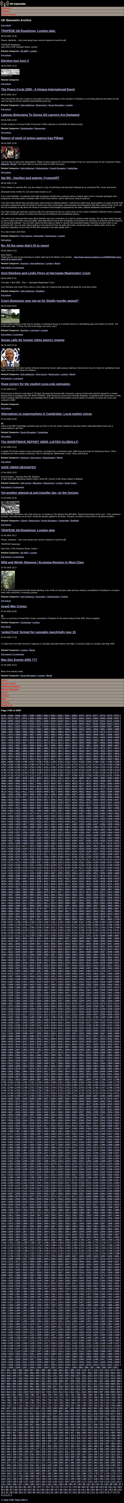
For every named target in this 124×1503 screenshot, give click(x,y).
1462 (53, 1294)
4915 (39, 742)
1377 (53, 1307)
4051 (17, 881)
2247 (31, 1169)
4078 (67, 875)
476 (72, 1435)
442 (26, 1440)
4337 (39, 835)
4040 (95, 881)
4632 (116, 786)
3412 (88, 981)
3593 (10, 954)
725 (90, 1402)
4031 (39, 884)
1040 (31, 1362)
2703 (53, 1095)
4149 (46, 865)
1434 (10, 1299)
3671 (60, 941)
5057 (116, 718)
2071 (74, 1196)
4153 (17, 865)
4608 (46, 791)
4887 (116, 745)
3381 (67, 987)
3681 (109, 938)
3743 (31, 930)
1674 (116, 1258)
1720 (31, 1253)
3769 (88, 924)
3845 (31, 913)
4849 (24, 753)
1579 (67, 1275)
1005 (39, 1367)
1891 (24, 1226)
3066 (10, 1038)
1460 (67, 1294)
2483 (46, 1131)
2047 (3, 1201)
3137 (109, 1025)
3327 (88, 995)
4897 (46, 745)
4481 (102, 810)
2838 (60, 1074)
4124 (102, 867)
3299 (46, 1000)
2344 (67, 1153)
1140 (46, 1345)
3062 (39, 1038)
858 (49, 1386)
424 (9, 1443)
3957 (81, 894)
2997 (17, 1049)
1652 (31, 1264)
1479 (53, 1291)
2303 (116, 1158)
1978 (10, 1212)
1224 (53, 1332)
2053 (81, 1199)
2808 (31, 1079)
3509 (3, 968)
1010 (3, 1367)
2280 (39, 1163)
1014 (95, 1364)
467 (3, 1438)
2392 (88, 1144)
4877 (67, 748)
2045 (17, 1201)
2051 (95, 1199)
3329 (74, 995)
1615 (53, 1269)
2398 (46, 1144)
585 (49, 1421)
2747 (102, 1087)
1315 (10, 1318)
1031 (95, 1362)
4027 (67, 884)
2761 (3, 1087)
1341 (67, 1313)
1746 (88, 1248)
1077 (10, 1356)
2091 (53, 1193)
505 (26, 1432)
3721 (67, 933)
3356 (3, 992)
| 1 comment (12, 335)
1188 (67, 1337)
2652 (53, 1104)
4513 (116, 805)
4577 (24, 797)
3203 (3, 1017)
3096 (39, 1033)
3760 (31, 927)
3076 (60, 1036)
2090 (60, 1193)
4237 (24, 851)
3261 (74, 1006)
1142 (31, 1345)
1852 (60, 1231)
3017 (116, 1044)
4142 (95, 865)
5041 (109, 721)
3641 (31, 946)
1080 (109, 1354)
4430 (102, 818)
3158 (81, 1022)
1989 (53, 1210)
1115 (102, 1348)
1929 (116, 1218)
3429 (88, 979)
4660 (39, 783)
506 (20, 1432)
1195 (17, 1337)
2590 (10, 1114)
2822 (53, 1076)
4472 (46, 813)
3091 (74, 1033)
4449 (88, 816)
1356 (81, 1310)
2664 (88, 1101)
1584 (31, 1275)
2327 (67, 1155)
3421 (24, 981)
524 (38, 1430)
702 (101, 1405)
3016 (3, 1047)
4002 (3, 889)
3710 (24, 935)
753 (49, 1400)
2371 (116, 1147)
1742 (116, 1248)
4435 (67, 818)
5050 (46, 721)
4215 (60, 854)
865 (9, 1386)
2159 (53, 1182)
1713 (81, 1253)
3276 (88, 1003)
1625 (102, 1267)
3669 (74, 941)
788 (90, 1394)
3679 (3, 941)
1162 (10, 1343)
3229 (60, 1011)
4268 (46, 846)
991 (9, 1370)
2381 (46, 1147)
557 (90, 1424)
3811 (31, 919)
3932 (17, 900)
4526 (24, 805)
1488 (109, 1288)
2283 (17, 1163)
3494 (109, 968)
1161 (17, 1343)
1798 (81, 1239)
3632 (95, 946)
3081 (24, 1036)
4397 (95, 824)
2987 (88, 1049)
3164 (39, 1022)
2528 (88, 1123)
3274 (102, 1003)
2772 (46, 1085)
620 (90, 1416)
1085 (74, 1354)
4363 (95, 829)
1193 (31, 1337)
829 (96, 1389)
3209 (81, 1014)
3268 (24, 1006)
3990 (88, 889)
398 (38, 1446)
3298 (53, 1000)
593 (3, 1421)
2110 (39, 1191)
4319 (46, 837)
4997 (60, 729)
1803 (46, 1239)
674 (20, 1411)
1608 (102, 1269)
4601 (95, 791)
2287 (109, 1161)
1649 (53, 1264)
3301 (31, 1000)
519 (66, 1430)
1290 (67, 1321)
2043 (31, 1201)
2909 (39, 1063)
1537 (3, 1283)
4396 (102, 824)
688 (61, 1408)
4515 (102, 805)
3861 (39, 911)
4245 (88, 848)
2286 (116, 1161)
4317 (60, 837)
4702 (102, 775)
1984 (88, 1210)
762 (119, 1397)
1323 (74, 1315)
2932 (116, 1057)
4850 (17, 753)
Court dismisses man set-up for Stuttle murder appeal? (40, 300)
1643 (95, 1264)
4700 (116, 775)
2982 (3, 1052)
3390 (3, 987)
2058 (46, 1199)
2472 (3, 1133)
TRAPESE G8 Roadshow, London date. (28, 30)
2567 (53, 1117)
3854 (88, 911)
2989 (74, 1049)
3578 (116, 954)
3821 (81, 916)
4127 (81, 867)
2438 (3, 1139)
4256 (10, 848)
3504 (39, 968)
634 (9, 1416)
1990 (46, 1210)
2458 (102, 1133)
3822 (74, 916)
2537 (24, 1123)
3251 (24, 1009)
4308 (3, 840)
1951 (81, 1215)
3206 (102, 1014)
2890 (53, 1066)
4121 (3, 870)
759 (14, 1400)
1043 (10, 1362)
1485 (10, 1291)
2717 (74, 1093)
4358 (10, 832)
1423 (88, 1299)
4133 (39, 867)
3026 (53, 1044)
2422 (116, 1139)
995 (104, 1367)
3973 (88, 892)
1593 (88, 1272)
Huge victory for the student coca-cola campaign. (36, 384)
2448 (53, 1136)
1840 (24, 1234)
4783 (10, 764)
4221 (17, 854)
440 (38, 1440)
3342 (102, 992)
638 (107, 1413)
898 (61, 1381)
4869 (3, 751)
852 (84, 1386)
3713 (3, 935)
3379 (81, 987)
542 (55, 1427)
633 (14, 1416)
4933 (31, 740)
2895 (17, 1066)
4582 (109, 794)
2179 (31, 1180)
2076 (39, 1196)
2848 (109, 1071)
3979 (46, 892)
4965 (46, 734)
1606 (116, 1269)
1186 (81, 1337)
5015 (53, 726)
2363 (53, 1150)
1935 (74, 1218)
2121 (81, 1188)
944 (38, 1375)
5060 (95, 718)
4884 (17, 748)
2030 (3, 1204)
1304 (88, 1318)
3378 (88, 987)
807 (101, 1392)
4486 (67, 810)
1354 (95, 1310)
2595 (95, 1112)
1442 (74, 1296)
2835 (81, 1074)
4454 (53, 816)
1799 (74, 1239)
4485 (74, 810)
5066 (53, 718)
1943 (17, 1218)
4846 (46, 753)
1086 (67, 1354)
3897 (24, 905)
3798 (3, 922)
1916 (88, 1220)
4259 (109, 846)
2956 (67, 1055)
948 (14, 1375)
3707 (46, 935)
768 (84, 1397)
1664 (67, 1261)
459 (49, 1438)
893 (90, 1381)
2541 (116, 1120)
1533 (31, 1283)
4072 (109, 875)
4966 (39, 734)
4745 (39, 770)
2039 (60, 1201)
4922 (109, 740)
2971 (81, 1052)
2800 (88, 1079)
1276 (46, 1324)
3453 (39, 976)
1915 (95, 1220)
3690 (46, 938)
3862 (31, 911)
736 (26, 1402)
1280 (17, 1324)
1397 (31, 1305)
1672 (10, 1261)
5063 (74, 718)
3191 (88, 1017)
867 (119, 1383)
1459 (74, 1294)
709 (61, 1405)
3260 (81, 1006)
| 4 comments (12, 487)
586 (43, 1421)
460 (43, 1438)
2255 (95, 1166)
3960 (60, 894)
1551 (24, 1280)
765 (101, 1397)
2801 (81, 1079)
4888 (109, 745)
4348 (81, 832)
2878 (17, 1068)
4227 (95, 851)
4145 (74, 865)
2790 (39, 1082)
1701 (46, 1256)
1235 (95, 1329)
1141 (39, 1345)
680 (107, 1408)
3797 (10, 922)
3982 (24, 892)
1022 (39, 1364)
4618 (95, 789)
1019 (60, 1364)
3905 (88, 903)
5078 (88, 715)
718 (9, 1405)
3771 (74, 924)
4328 (102, 835)
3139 (95, 1025)
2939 (67, 1057)
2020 (74, 1204)
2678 (109, 1098)
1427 (60, 1299)
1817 (67, 1237)
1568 (24, 1277)
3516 (74, 965)
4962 (67, 734)
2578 (95, 1114)
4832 (24, 756)
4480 (109, 810)
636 (119, 1413)
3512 (102, 965)
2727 (3, 1093)
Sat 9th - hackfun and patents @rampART (30, 178)
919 (61, 1378)
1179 (10, 1340)
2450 (39, 1136)
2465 (53, 1133)
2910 (31, 1063)
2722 (39, 1093)
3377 (95, 987)
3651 (81, 943)
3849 (3, 913)
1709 (109, 1253)
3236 (10, 1011)
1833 (74, 1234)
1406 (88, 1302)
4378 (109, 827)
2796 (116, 1079)
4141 (102, 865)
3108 (74, 1030)
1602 (24, 1272)
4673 (67, 780)
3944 (53, 897)
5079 (81, 715)
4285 (46, 843)
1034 (74, 1362)
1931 (102, 1218)
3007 (67, 1047)
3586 (60, 954)
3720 (74, 933)
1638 (10, 1267)
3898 (17, 905)
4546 (3, 802)
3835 (102, 913)
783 (119, 1394)
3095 (46, 1033)
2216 (10, 1174)
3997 (39, 889)
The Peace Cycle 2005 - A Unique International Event (38, 89)
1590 (109, 1272)
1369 (109, 1307)
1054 (53, 1359)
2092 (46, 1193)
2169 (102, 1180)
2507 (116, 1125)
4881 (39, 748)
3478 (102, 971)
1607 (109, 1269)
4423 (31, 821)
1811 (109, 1237)
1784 (60, 1242)
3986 (116, 889)
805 (113, 1392)
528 (14, 1430)
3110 (60, 1030)
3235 (17, 1011)
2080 (10, 1196)
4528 (10, 805)
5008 (102, 726)
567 (32, 1424)
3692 (31, 938)
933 (101, 1375)
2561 (95, 1117)
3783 (109, 922)
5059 (102, 718)
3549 (81, 960)
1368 (116, 1307)
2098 (3, 1193)
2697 (95, 1095)
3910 (53, 903)
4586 (81, 794)
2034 (95, 1201)
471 (101, 1435)
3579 (109, 954)
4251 (46, 848)
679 (113, 1408)
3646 (116, 943)
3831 (10, 916)
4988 (3, 732)
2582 (67, 1114)
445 (9, 1440)
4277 (102, 843)
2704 (46, 1095)
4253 (31, 848)
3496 (95, 968)
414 (66, 1443)
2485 (31, 1131)
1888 (46, 1226)
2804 (60, 1079)
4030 (46, 884)
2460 (88, 1133)
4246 (81, 848)
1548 (46, 1280)
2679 (102, 1098)
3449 (67, 976)
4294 (102, 840)
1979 (3, 1212)
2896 (10, 1066)
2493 (95, 1128)
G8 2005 (24, 51)
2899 (109, 1063)
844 (9, 1389)
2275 (74, 1163)
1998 (109, 1207)
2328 (60, 1155)
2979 (24, 1052)
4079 (60, 875)
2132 (3, 1188)
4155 (3, 865)
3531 (88, 962)
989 (20, 1370)
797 (38, 1394)
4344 (109, 832)
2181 (17, 1180)
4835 (3, 756)
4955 (116, 734)
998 (87, 1367)
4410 (3, 824)
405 (119, 1443)
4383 (74, 827)
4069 (10, 878)
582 (66, 1421)
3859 (53, 911)
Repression (41, 105)
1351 (116, 1310)
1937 (60, 1218)
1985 (81, 1210)
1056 (39, 1359)
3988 (102, 889)
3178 (60, 1019)
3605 (46, 952)
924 (32, 1378)
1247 (10, 1329)
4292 (116, 840)
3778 (24, 924)
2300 (17, 1161)
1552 (17, 1280)
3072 (88, 1036)
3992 (74, 889)
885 (14, 1383)
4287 (31, 843)
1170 (74, 1340)
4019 (3, 886)
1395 (46, 1305)
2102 (95, 1191)
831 (84, 1389)
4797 (31, 761)
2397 (53, 1144)
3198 (39, 1017)
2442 (95, 1136)
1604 (10, 1272)
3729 (10, 933)
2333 (24, 1155)
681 (101, 1408)
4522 (53, 805)
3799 (116, 919)
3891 (67, 905)
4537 (67, 802)
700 (113, 1405)
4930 (53, 740)
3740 (53, 930)
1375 (67, 1307)
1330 (24, 1315)
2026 (31, 1204)
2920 (81, 1060)
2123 (67, 1188)
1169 (81, 1340)
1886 (60, 1226)
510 (119, 1430)
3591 (24, 954)
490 (113, 1432)
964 (43, 1373)
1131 (109, 1345)
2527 (95, 1123)
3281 (53, 1003)
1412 (46, 1302)
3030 (24, 1044)
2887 (74, 1066)
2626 (116, 1106)
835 (61, 1389)
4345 (102, 832)
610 (26, 1419)
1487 (116, 1288)
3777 (31, 924)
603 (66, 1419)
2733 (81, 1090)
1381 (24, 1307)
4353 (46, 832)
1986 (74, 1210)
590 (20, 1421)
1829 (102, 1234)
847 (113, 1386)
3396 (81, 984)
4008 (81, 886)
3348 (60, 992)
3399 (60, 984)
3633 (88, 946)
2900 (102, 1063)
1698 (67, 1256)
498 (66, 1432)
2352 (10, 1153)
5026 (95, 723)
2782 (95, 1082)
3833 (116, 913)
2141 (60, 1185)
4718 (109, 772)
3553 (53, 960)
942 (49, 1375)
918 (66, 1378)
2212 (39, 1174)
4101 (24, 873)
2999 (3, 1049)
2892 (39, 1066)
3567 (74, 957)
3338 (10, 995)
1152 (81, 1343)
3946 (39, 897)
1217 (102, 1332)
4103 (10, 873)
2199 (10, 1177)
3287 (10, 1003)
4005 (102, 886)
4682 (3, 780)
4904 (116, 742)
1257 (60, 1326)
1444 (60, 1296)
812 (72, 1392)
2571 (24, 1117)
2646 (95, 1104)
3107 (81, 1030)
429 (101, 1440)
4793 (60, 761)
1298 (10, 1321)
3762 (17, 927)
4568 (88, 797)
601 (78, 1419)
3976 (67, 892)
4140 (109, 865)
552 (119, 1424)
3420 (31, 981)
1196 (10, 1337)
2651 (60, 1104)
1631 (60, 1267)
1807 (17, 1239)
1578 (74, 1275)
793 (61, 1394)
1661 (88, 1261)
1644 (88, 1264)
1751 (53, 1248)
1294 (39, 1321)
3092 (67, 1033)
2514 (67, 1125)
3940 (81, 897)
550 (9, 1427)
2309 (74, 1158)
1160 (24, 1343)
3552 (60, 960)
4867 (17, 751)
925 (26, 1378)
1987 (67, 1210)
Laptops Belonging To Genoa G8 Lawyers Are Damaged (40, 114)
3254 (3, 1009)
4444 (3, 818)
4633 (109, 786)
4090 (102, 873)
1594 (81, 1272)
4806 (88, 759)
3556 (31, 960)
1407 (81, 1302)
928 (9, 1378)
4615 (116, 789)
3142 (74, 1025)
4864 (39, 751)
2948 (3, 1057)
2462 (74, 1133)
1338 (88, 1313)
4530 (116, 802)
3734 (95, 930)
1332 (10, 1315)
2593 (109, 1112)
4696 (24, 778)
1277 (39, 1324)
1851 (67, 1231)
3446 (88, 976)
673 (26, 1411)
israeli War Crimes (14, 606)
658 (113, 1411)
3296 (67, 1000)
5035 (31, 723)
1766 (67, 1245)
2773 (39, 1085)
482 (38, 1435)
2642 (3, 1106)
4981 (53, 732)
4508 (31, 808)
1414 (31, 1302)
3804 (81, 919)
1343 (53, 1313)
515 (90, 1430)
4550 (95, 799)
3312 (74, 998)
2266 (17, 1166)
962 (55, 1373)
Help (3, 699)
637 (113, 1413)
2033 (102, 1201)
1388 (95, 1305)
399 (32, 1446)
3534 (67, 962)
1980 (116, 1210)
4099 (39, 873)
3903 (102, 903)
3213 (53, 1014)
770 (72, 1397)
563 (55, 1424)
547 (26, 1427)
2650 (67, 1104)
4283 (60, 843)
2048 (116, 1199)
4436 (60, 818)
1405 (95, 1302)
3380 (74, 987)
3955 (95, 894)
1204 (74, 1334)
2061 (24, 1199)
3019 (102, 1044)
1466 (24, 1294)
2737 (53, 1090)
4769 (109, 764)
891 (101, 1381)
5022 (3, 726)
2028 (17, 1204)
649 (43, 1413)
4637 (81, 786)
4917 (24, 742)
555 (101, 1424)
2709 (10, 1095)
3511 (109, 965)
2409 (88, 1142)
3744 (24, 930)
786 (101, 1394)
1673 (3, 1261)
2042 (39, 1201)
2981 (10, 1052)
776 (38, 1397)
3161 (60, 1022)
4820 (109, 756)
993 (115, 1367)
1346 (31, 1313)
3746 (10, 930)
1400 (10, 1305)
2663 (95, 1101)
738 (14, 1402)
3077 (53, 1036)
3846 (24, 913)
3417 (53, 981)
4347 (88, 832)
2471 (10, 1133)
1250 (109, 1326)
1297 (17, 1321)
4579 (10, 797)
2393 (81, 1144)
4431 (95, 818)
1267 (109, 1324)
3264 (53, 1006)
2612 (95, 1109)
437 (55, 1440)
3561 (116, 957)
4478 (3, 813)
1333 (3, 1315)
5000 (39, 729)
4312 (95, 837)
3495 (102, 968)
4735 (109, 770)
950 (3, 1375)
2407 (102, 1142)
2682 (81, 1098)
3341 (109, 992)
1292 (53, 1321)
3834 (109, 913)
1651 (39, 1264)
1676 (102, 1258)
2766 (88, 1085)
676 (9, 1411)
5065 (60, 718)
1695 (88, 1256)
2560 (102, 1117)
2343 (74, 1153)
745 (96, 1400)
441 (32, 1440)
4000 (17, 889)
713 (38, 1405)
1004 (46, 1367)
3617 (81, 949)
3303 (17, 1000)
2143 (46, 1185)
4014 (39, 886)
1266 (116, 1324)
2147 (17, 1185)
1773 (17, 1245)
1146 (3, 1345)
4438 (46, 818)
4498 (102, 808)
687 (66, 1408)
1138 (60, 1345)
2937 (81, 1057)
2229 (39, 1172)
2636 (46, 1106)
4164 (60, 862)
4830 (39, 756)
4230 (74, 851)
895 (78, 1381)
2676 (3, 1101)
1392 (67, 1305)
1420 (109, 1299)
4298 (74, 840)
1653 (24, 1264)
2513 (74, 1125)
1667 (46, 1261)
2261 (53, 1166)
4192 (102, 856)
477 (66, 1435)
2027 (24, 1204)
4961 (74, 734)
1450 (17, 1296)
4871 (109, 748)
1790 (17, 1242)
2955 (74, 1055)
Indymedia (39, 236)
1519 (10, 1286)
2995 (31, 1049)
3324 (109, 995)
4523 (46, 805)
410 (90, 1443)
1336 (102, 1313)
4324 (10, 837)
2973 (67, 1052)
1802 (53, 1239)
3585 (67, 954)
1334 (116, 1313)
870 (101, 1383)
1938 (53, 1218)
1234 (102, 1329)
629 (38, 1416)
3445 (95, 976)
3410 (102, 981)
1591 (102, 1272)
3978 (53, 892)
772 (61, 1397)
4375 (10, 829)
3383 (53, 987)
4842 (74, 753)
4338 (31, 835)
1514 (46, 1286)
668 (55, 1411)
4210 (95, 854)
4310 (109, 837)
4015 (31, 886)
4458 (24, 816)
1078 (3, 1356)
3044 (46, 1041)
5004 (10, 729)
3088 (95, 1033)
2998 (10, 1049)
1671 (17, 1261)
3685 (81, 938)
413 (72, 1443)
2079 (17, 1196)
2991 (60, 1049)
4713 (24, 775)
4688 (81, 778)
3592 (17, 954)
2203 (102, 1174)
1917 (81, 1220)
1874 (24, 1229)
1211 (24, 1334)
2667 (67, 1101)
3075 (67, 1036)
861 (32, 1386)
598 (96, 1419)
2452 (24, 1136)
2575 (116, 1114)
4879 (53, 748)
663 (84, 1411)
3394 (95, 984)
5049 (53, 721)
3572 (39, 957)
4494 (10, 810)
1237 (81, 1329)
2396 (60, 1144)
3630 (109, 946)
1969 (74, 1212)
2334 (17, 1155)
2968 (102, 1052)
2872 (60, 1068)
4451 (74, 816)
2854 (67, 1071)
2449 (46, 1136)
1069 (67, 1356)
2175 (60, 1180)
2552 (39, 1120)
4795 (46, 761)
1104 (60, 1351)
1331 (17, 1315)
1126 (24, 1348)
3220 (3, 1014)
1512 (60, 1286)
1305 (81, 1318)
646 (61, 1413)
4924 (95, 740)
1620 (17, 1269)
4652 (95, 783)
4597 (3, 794)
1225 (46, 1332)
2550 (53, 1120)
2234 (3, 1172)
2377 (74, 1147)
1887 (53, 1226)
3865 (10, 911)
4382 (81, 827)
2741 (24, 1090)
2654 (39, 1104)
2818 (81, 1076)
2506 (3, 1128)
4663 (17, 783)
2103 (88, 1191)
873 (84, 1383)
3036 (102, 1041)
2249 (17, 1169)
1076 (17, 1356)
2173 (74, 1180)
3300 (39, 1000)
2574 (3, 1117)
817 (43, 1392)
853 (78, 1386)
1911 (3, 1223)
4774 (74, 764)
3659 (24, 943)
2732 (88, 1090)
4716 (3, 775)
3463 (88, 973)
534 (101, 1427)
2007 (46, 1207)
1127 (17, 1348)
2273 (88, 1163)
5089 (10, 715)
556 (96, 1424)
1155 (60, 1343)
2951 (102, 1055)
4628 (24, 789)
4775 (67, 764)
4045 (60, 881)
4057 (95, 878)
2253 (109, 1166)
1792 (3, 1242)
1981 (109, 1210)
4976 (88, 732)
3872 (81, 908)
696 (14, 1408)
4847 (39, 753)
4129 (67, 867)
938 (72, 1375)
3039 (81, 1041)
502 (43, 1432)
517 (78, 1430)
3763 (10, 927)
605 (55, 1419)
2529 (81, 1123)
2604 (31, 1112)
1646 (74, 1264)
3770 (81, 924)
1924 (31, 1220)
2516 (53, 1125)
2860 (24, 1071)
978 (84, 1370)
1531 (46, 1283)
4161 (81, 862)
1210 (31, 1334)
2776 (17, 1085)
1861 (116, 1229)
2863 (3, 1071)
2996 (24, 1049)
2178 (39, 1180)
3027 (46, 1044)
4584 (95, 794)
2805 (53, 1079)
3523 (24, 965)
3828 (31, 916)
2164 (17, 1182)
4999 (46, 729)
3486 (46, 971)
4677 (39, 780)
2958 (53, 1055)
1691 (116, 1256)
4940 (102, 737)
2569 (39, 1117)
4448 (95, 816)
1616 (46, 1269)
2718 (67, 1093)
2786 (67, 1082)
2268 (3, 1166)
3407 (3, 984)
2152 (102, 1182)
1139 (53, 1345)
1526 (81, 1283)
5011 (81, 726)
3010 (46, 1047)
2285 (3, 1163)
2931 (3, 1060)
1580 (60, 1275)
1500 (24, 1288)
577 (96, 1421)
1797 (88, 1239)
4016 (24, 886)
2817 (88, 1076)
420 (32, 1443)
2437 (10, 1139)
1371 (95, 1307)
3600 (81, 952)
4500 (88, 808)
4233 (53, 851)
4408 (17, 824)
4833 (17, 756)
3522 (31, 965)
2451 (31, 1136)
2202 (109, 1174)
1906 (39, 1223)
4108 (95, 870)
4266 (60, 846)
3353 (24, 992)
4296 (88, 840)
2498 (60, 1128)
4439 (39, 818)
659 (107, 1411)
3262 (67, 1006)
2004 (67, 1207)
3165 (31, 1022)
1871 (46, 1229)
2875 (39, 1068)
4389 (31, 827)
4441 (24, 818)
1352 (109, 1310)
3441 (3, 979)
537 (84, 1427)
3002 (102, 1047)
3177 (67, 1019)
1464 (39, 1294)
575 (107, 1421)
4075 (88, 875)
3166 (24, 1022)
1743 (109, 1248)
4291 (3, 843)
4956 (109, 734)
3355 (10, 992)
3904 (95, 903)
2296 (46, 1161)
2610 (109, 1109)
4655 (74, 783)
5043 (95, 721)
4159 (95, 862)
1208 (46, 1334)
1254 (81, 1326)
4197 (67, 856)
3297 (60, 1000)
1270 (88, 1324)
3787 (81, 922)
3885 (109, 905)
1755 (24, 1248)
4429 (109, 818)
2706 (31, 1095)
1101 (81, 1351)
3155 (102, 1022)
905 (20, 1381)
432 (84, 1440)
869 (107, 1383)
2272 (95, 1163)
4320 (39, 837)
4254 (24, 848)
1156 (53, 1343)
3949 (17, 897)
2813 (116, 1076)
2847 (116, 1071)
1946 (116, 1215)
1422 (95, 1299)
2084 (102, 1193)
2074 (53, 1196)
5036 (24, 723)
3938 (95, 897)
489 (119, 1432)
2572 (17, 1117)
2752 (67, 1087)
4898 (39, 745)
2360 (74, 1150)
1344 (46, 1313)
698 (3, 1408)
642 (84, 1413)
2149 (3, 1185)
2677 (116, 1098)
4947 (53, 737)
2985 (102, 1049)
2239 (88, 1169)
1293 (46, 1321)
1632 (53, 1267)
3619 (67, 949)
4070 (3, 878)
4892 (81, 745)
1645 (81, 1264)
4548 (109, 799)
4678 (31, 780)
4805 (95, 759)
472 (96, 1435)
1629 (74, 1267)
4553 (74, 799)
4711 (39, 775)
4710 (46, 775)
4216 (53, 854)
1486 (3, 1291)
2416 (39, 1142)
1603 (17, 1272)
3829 (24, 916)
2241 (74, 1169)
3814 (10, 919)
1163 (3, 1343)
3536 (53, 962)
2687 (46, 1098)
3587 (53, 954)
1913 (109, 1220)
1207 (53, 1334)
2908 (46, 1063)
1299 (3, 1321)
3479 (95, 971)
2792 (24, 1082)
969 (14, 1373)
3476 (116, 971)
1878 (116, 1226)
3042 (60, 1041)
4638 (74, 786)
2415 (46, 1142)
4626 (39, 789)
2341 (88, 1153)
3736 (81, 930)
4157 (109, 862)
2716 (81, 1093)
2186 (102, 1177)
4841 (81, 753)
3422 (17, 981)
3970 (109, 892)
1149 (102, 1343)
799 (26, 1394)
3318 (31, 998)
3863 (24, 911)
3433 (60, 979)
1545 (67, 1280)
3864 (17, 911)
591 (14, 1421)
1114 (109, 1348)
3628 (3, 949)
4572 (60, 797)
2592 (116, 1112)
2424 (102, 1139)
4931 (46, 740)
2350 (24, 1153)
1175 (39, 1340)
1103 (67, 1351)
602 (72, 1419)
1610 (88, 1269)
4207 (116, 854)
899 (55, 1381)
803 (3, 1394)
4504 (60, 808)
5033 (46, 723)
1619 (24, 1269)
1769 (46, 1245)
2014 (116, 1204)
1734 (53, 1250)
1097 (109, 1351)
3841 (60, 913)
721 (113, 1402)
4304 (31, 840)
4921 (116, 740)
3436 (39, 979)
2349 (31, 1153)
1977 (17, 1212)
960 (66, 1373)
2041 (46, 1201)
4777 (53, 764)
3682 (102, 938)
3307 (109, 998)
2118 (102, 1188)
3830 (17, 916)
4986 (17, 732)
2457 (109, 1133)
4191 (109, 856)
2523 (3, 1125)
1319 (102, 1315)
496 (78, 1432)
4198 (60, 856)
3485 (53, 971)
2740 (31, 1090)
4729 (31, 772)
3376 (102, 987)
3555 (39, 960)
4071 (116, 875)
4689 (74, 778)
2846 (3, 1074)
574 (113, 1421)
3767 (102, 924)
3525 (10, 965)
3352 (31, 992)
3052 (109, 1038)
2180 (24, 1180)
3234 (24, 1011)
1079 (116, 1354)
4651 (102, 783)
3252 (17, 1009)
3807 (60, 919)
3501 (60, 968)
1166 (102, 1340)
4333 (67, 835)
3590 (31, 954)
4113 (60, 870)
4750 (3, 770)
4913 (53, 742)
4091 (95, 873)
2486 (24, 1131)
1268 (102, 1324)
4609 (39, 791)
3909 (60, 903)
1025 (17, 1364)
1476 (74, 1291)
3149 (24, 1025)
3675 (31, 941)
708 (66, 1405)
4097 (53, 873)
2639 (24, 1106)
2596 (88, 1112)
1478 (60, 1291)
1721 (24, 1253)
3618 (74, 949)
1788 (31, 1242)
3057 (74, 1038)
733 (43, 1402)
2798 (102, 1079)
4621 (74, 789)
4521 (60, 805)
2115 (3, 1191)
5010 (88, 726)
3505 (31, 968)
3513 (95, 965)
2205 (88, 1174)
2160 (46, 1182)
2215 (17, 1174)
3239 (109, 1009)
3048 (17, 1041)
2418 (24, 1142)
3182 (31, 1019)
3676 (24, 941)
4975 (95, 732)
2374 (95, 1147)
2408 (95, 1142)
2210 (53, 1174)
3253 (10, 1009)
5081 (67, 715)
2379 (60, 1147)
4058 (88, 878)
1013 (102, 1364)
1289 (74, 1321)
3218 (17, 1014)
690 (49, 1408)
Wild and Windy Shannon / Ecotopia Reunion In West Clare (42, 562)
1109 (24, 1351)
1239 (67, 1329)
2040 (53, 1201)
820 (26, 1392)
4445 (116, 816)
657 (119, 1411)
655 (9, 1413)
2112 (24, 1191)
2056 (60, 1199)
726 (84, 1402)
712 (43, 1405)
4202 (31, 856)
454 (78, 1438)
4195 (81, 856)
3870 (95, 908)
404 (3, 1446)
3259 (88, 1006)
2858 (39, 1071)
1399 (17, 1305)
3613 (109, 949)
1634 (39, 1267)
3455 (24, 976)
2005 (60, 1207)
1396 (39, 1305)
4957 (102, 734)
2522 (10, 1125)
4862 (53, 751)
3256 (109, 1006)
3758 (46, 927)
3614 (102, 949)
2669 (53, 1101)
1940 (39, 1218)
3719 (81, 933)
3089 (88, 1033)
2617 (60, 1109)
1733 (60, 1250)
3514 (88, 965)
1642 (102, 1264)
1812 (102, 1237)
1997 (116, 1207)
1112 (3, 1351)
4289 (17, 843)
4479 (116, 810)
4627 (31, 789)
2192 (60, 1177)
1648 (60, 1264)
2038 (67, 1201)
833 (72, 1389)
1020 (53, 1364)
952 (113, 1373)
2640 (17, 1106)
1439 (95, 1296)
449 (107, 1438)
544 (43, 1427)
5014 (60, 726)
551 (3, 1427)
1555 (116, 1277)
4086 (10, 875)
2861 (17, 1071)
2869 (81, 1068)
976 (96, 1370)
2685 (60, 1098)
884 (20, 1383)
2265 (24, 1166)
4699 (3, 778)
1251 (102, 1326)
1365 (17, 1310)
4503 (67, 808)
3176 (74, 1019)
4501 (81, 808)
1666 (53, 1261)
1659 (102, 1261)
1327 (46, 1315)
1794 (109, 1239)
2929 (17, 1060)
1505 (109, 1286)
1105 (53, 1351)
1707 (3, 1256)
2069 (88, 1196)
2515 (60, 1125)
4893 (74, 745)
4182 (53, 859)
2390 (102, 1144)
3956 (88, 894)
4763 (31, 767)
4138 (3, 867)
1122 (53, 1348)
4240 (3, 851)
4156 (116, 862)
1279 (24, 1324)
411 (84, 1443)
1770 (39, 1245)
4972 (116, 732)
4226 (102, 851)
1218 (95, 1332)
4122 (116, 867)
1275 (53, 1324)
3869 (102, 908)
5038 (10, 723)
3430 (81, 979)
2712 (109, 1093)
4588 (67, 794)
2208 (67, 1174)
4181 (60, 859)
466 (9, 1438)
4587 (74, 794)
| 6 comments (12, 654)
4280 (81, 843)
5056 (3, 721)
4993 (88, 729)
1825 (10, 1237)
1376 (60, 1307)
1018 (67, 1364)
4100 (31, 873)
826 (113, 1389)
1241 (53, 1329)
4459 (17, 816)
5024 (109, 723)
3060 (53, 1038)
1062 (116, 1356)
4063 (53, 878)
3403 (31, 984)
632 (20, 1416)
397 (43, 1446)
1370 (102, 1307)
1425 (74, 1299)
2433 (39, 1139)
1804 (39, 1239)
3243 (81, 1009)
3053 (102, 1038)
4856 (95, 751)
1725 (116, 1250)
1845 (109, 1231)
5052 (31, 721)
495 (84, 1432)
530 (3, 1430)
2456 (116, 1133)
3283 (39, 1003)
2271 (102, 1163)
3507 (17, 968)
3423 (10, 981)
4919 (10, 742)
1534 (24, 1283)
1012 (109, 1364)
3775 (46, 924)
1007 (24, 1367)
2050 (102, 1199)
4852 (3, 753)
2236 (109, 1169)
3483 (67, 971)
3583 (81, 954)
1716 (60, 1253)
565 (43, 1424)
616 (113, 1416)
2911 (24, 1063)
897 (66, 1381)
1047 (102, 1359)
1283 (116, 1321)
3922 (88, 900)
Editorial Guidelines (10, 686)
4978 (74, 732)
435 (66, 1440)
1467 (17, 1294)
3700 (95, 935)
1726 (109, 1250)
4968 (24, 734)
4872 (102, 748)
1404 (102, 1302)
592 (9, 1421)
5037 (17, 723)
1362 (39, 1310)
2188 (88, 1177)
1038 (46, 1362)
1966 (95, 1212)
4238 (17, 851)
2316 (24, 1158)
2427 (81, 1139)
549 (14, 1427)
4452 (67, 816)
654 (14, 1413)
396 (49, 1446)
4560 (24, 799)
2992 (53, 1049)
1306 (74, 1318)
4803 (109, 759)
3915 (17, 903)
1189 (60, 1337)
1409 (67, 1302)
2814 (109, 1076)
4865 (31, 751)
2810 (17, 1079)
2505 (10, 1128)
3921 (95, 900)
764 (107, 1397)
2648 (81, 1104)
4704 (88, 775)
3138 (102, 1025)
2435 (24, 1139)
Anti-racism (41, 374)
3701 (88, 935)
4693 (46, 778)
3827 (39, 916)
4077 (74, 875)
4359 (3, 832)
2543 (102, 1120)
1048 (95, 1359)
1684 (46, 1258)
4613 (10, 791)
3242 (88, 1009)
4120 (10, 870)
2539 (10, 1123)
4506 (46, 808)
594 (119, 1419)
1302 (102, 1318)
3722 (60, 933)
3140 (88, 1025)
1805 (31, 1239)
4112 (67, 870)
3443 (109, 976)
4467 (81, 813)
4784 (3, 764)
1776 (116, 1242)
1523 (102, 1283)
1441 (81, 1296)
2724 (24, 1093)
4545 (10, 802)
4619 (88, 789)
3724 (46, 933)
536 (90, 1427)
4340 (17, 835)
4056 (102, 878)
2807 (39, 1079)
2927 (31, 1060)
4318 (53, 837)
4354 (39, 832)
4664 (10, 783)
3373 (3, 990)
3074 (74, 1036)
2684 (67, 1098)
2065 (116, 1196)
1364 (24, 1310)
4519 (74, 805)
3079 (39, 1036)
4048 (39, 881)
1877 (3, 1229)
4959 (88, 734)
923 (38, 1378)
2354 (116, 1150)
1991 (39, 1210)
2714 (95, 1093)
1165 (109, 1340)
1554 (3, 1280)
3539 (31, 962)
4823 (88, 756)
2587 (31, 1114)
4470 (60, 813)
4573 (53, 797)
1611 (81, 1269)
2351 (17, 1153)
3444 (102, 976)
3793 (39, 922)
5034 (39, 723)
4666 (116, 780)
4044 (67, 881)
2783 (88, 1082)
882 (32, 1383)
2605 (24, 1112)
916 (78, 1378)
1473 (95, 1291)
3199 (31, 1017)
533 (107, 1427)
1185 (88, 1337)
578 (90, 1421)
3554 (46, 960)
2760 (10, 1087)
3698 (109, 935)
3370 (24, 990)
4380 (95, 827)
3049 (10, 1041)
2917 (102, 1060)
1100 (88, 1351)
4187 (17, 859)
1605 (3, 1272)
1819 (53, 1237)
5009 (95, 726)
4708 (60, 775)
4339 (24, 835)
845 (3, 1389)
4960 (81, 734)
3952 (116, 894)
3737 (74, 930)
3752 (88, 927)
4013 (46, 886)
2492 (102, 1128)
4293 (109, 840)
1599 (46, 1272)
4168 (31, 862)
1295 (31, 1321)
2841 (39, 1074)
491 (107, 1432)
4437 (53, 818)
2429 (67, 1139)
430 (96, 1440)
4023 (95, 884)
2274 (81, 1163)
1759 (116, 1245)
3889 (81, 905)
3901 (116, 903)
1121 (60, 1348)
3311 (81, 998)
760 (9, 1400)
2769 (67, 1085)
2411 (74, 1142)
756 (32, 1400)
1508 (88, 1286)
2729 (109, 1090)
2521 (17, 1125)
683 (90, 1408)
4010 (67, 886)
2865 (109, 1068)
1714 (74, 1253)
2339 (102, 1153)
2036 (81, 1201)
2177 (46, 1180)
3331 (60, 995)
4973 (109, 732)
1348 (17, 1313)
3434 (53, 979)
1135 (81, 1345)
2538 (17, 1123)
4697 (17, 778)
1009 (10, 1367)
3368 (39, 990)
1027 (3, 1364)
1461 (60, 1294)
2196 (31, 1177)
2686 (53, 1098)
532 (113, 1427)
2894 (24, 1066)
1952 (74, 1215)
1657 (116, 1261)
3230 (53, 1011)
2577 (102, 1114)
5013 (67, 726)
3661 (10, 943)
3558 (17, 960)
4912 (60, 742)
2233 (10, 1172)
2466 (46, 1133)
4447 (102, 816)
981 (66, 1370)
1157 (46, 1343)
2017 (95, 1204)
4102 (17, 873)
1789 (24, 1242)
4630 (10, 789)
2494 (88, 1128)
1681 (67, 1258)
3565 (88, 957)
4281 (74, 843)
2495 (81, 1128)
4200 (46, 856)
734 (38, 1402)
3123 (88, 1028)
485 (20, 1435)
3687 (67, 938)
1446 (46, 1296)
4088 (116, 873)
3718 (88, 933)
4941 (95, 737)
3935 (116, 897)
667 (61, 1411)
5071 (17, 718)
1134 (88, 1345)
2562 (88, 1117)
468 (119, 1435)
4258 (116, 846)
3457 (10, 976)
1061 (3, 1359)
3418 (46, 981)
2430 (60, 1139)
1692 (109, 1256)
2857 (46, 1071)
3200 (24, 1017)
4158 (102, 862)
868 (113, 1383)
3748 (116, 927)
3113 (39, 1030)
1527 (74, 1283)
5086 (31, 715)
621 (84, 1416)
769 (78, 1397)
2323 (95, 1155)
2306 (95, 1158)
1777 (109, 1242)
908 (3, 1381)
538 (78, 1427)
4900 (24, 745)
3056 (81, 1038)
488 (3, 1435)
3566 (81, 957)
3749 (109, 927)
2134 (109, 1185)
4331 (81, 835)
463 (26, 1438)
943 (43, 1375)
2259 (67, 1166)
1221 (74, 1332)
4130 (60, 867)
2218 (116, 1172)
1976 (24, 1212)
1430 (39, 1299)
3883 (3, 908)
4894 (67, 745)
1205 (67, 1334)
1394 (53, 1305)
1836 (53, 1234)
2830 (116, 1074)
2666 (74, 1101)
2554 (24, 1120)
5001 (31, 729)
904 (26, 1381)
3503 (46, 968)
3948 (24, 897)
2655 (31, 1104)
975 (101, 1370)
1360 (53, 1310)
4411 (116, 821)
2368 (17, 1150)
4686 (95, 778)
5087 (24, 715)
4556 (53, 799)
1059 (17, 1359)
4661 (31, 783)
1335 (109, 1313)
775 (43, 1397)
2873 (53, 1068)
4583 (102, 794)
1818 (60, 1237)
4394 (116, 824)
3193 (74, 1017)
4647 (10, 786)
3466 (67, 973)
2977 (39, 1052)
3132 (24, 1028)
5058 (109, 718)
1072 (46, 1356)
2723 (31, 1093)
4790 (81, 761)
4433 (81, 818)
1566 (39, 1277)
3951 (3, 897)
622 (78, 1416)
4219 (31, 854)
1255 (74, 1326)
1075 (24, 1356)
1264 (10, 1326)
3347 (67, 992)
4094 (74, 873)
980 (72, 1370)
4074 (95, 875)
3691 (39, 938)
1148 (109, 1343)
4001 (10, 889)
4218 (39, 854)
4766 (10, 767)
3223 (102, 1011)
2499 (53, 1128)
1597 (60, 1272)
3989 (95, 889)
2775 (24, 1085)
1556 (109, 1277)
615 (119, 1416)
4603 (81, 791)
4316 (67, 837)
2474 (109, 1131)
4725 (60, 772)
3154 (109, 1022)
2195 (39, 1177)
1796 (95, 1239)
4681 (10, 780)
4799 (17, 761)
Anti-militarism (27, 105)
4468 (74, 813)
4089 (109, 873)
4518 (81, 805)
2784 (81, 1082)
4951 (24, 737)
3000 (116, 1047)
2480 (67, 1131)
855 (66, 1386)
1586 (17, 1275)
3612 (116, 949)
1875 (17, 1229)
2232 (17, 1172)
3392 (109, 984)
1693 (102, 1256)
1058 (24, 1359)
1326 (53, 1315)
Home (4, 680)
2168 (109, 1180)
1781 (81, 1242)
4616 (109, 789)
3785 (95, 922)
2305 (102, 1158)
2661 (109, 1101)
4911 (67, 742)
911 (107, 1378)
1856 (31, 1231)
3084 (3, 1036)
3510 (116, 965)
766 (96, 1397)
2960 (39, 1055)
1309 (53, 1318)
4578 (17, 797)
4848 (31, 753)
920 (55, 1378)
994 (110, 1367)
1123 (46, 1348)
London (33, 51)
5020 (17, 726)
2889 (60, 1066)
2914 (3, 1063)
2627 (109, 1106)
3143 (67, 1025)
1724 (3, 1253)
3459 (116, 973)
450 (101, 1438)
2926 (39, 1060)
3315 (53, 998)
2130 (17, 1188)
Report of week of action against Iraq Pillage (32, 138)
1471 (109, 1291)
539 (72, 1427)
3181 (39, 1019)
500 (55, 1432)
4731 (17, 772)
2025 (39, 1204)
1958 (31, 1215)
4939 (109, 737)
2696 (102, 1095)
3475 (3, 973)
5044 (88, 721)
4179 (74, 859)
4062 (60, 878)
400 (26, 1446)
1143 (24, 1345)
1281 (10, 1324)
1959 (24, 1215)
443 (20, 1440)
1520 (3, 1286)
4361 (109, 829)
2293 (67, 1161)
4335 (53, 835)
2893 (31, 1066)
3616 (88, 949)
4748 (17, 770)
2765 (95, 1085)
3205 (109, 1014)
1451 (10, 1296)
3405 (17, 984)
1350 (3, 1313)
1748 (74, 1248)
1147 (116, 1343)
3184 (17, 1019)
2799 (95, 1079)
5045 (81, 721)
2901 (95, 1063)
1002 (60, 1367)
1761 (102, 1245)
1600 (39, 1272)
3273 (109, 1003)
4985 (24, 732)
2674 (17, 1101)
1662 (81, 1261)
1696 (81, 1256)
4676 (46, 780)
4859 (74, 751)
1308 (60, 1318)
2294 (60, 1161)
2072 (67, 1196)
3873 (74, 908)
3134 (10, 1028)
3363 (74, 990)
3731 (116, 930)
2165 (10, 1182)
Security (5, 702)
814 (61, 1392)
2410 (81, 1142)
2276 (67, 1163)
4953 (10, 737)
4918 (17, 742)
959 (72, 1373)
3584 (74, 954)
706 (78, 1405)
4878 (60, 748)
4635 (95, 786)
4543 (24, 802)
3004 (88, 1047)
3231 (46, 1011)
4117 (31, 870)
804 (119, 1392)
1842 (10, 1234)
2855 (60, 1071)
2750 (81, 1087)
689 (55, 1408)
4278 (95, 843)
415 (61, 1443)
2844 (17, 1074)
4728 (39, 772)
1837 (46, 1234)
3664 (109, 941)
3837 (88, 913)
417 (49, 1443)
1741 (3, 1250)
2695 (109, 1095)
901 (43, 1381)
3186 (3, 1019)
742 (113, 1400)
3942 (67, 897)
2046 (10, 1201)
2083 (109, 1193)
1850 (74, 1231)
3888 (88, 905)
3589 (39, 954)
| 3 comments (12, 557)
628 (43, 1416)
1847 (95, 1231)
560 (72, 1424)
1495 (60, 1288)
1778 (102, 1242)
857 (55, 1386)
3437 (31, 979)
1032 (88, 1362)
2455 (3, 1136)
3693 (24, 938)
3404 (24, 984)
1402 (116, 1302)
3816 (116, 916)
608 (38, 1419)
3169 (3, 1022)
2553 (31, 1120)
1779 (95, 1242)
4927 (74, 740)
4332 (74, 835)
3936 (109, 897)
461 (38, 1438)
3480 (88, 971)
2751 (74, 1087)
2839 (53, 1074)
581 (72, 1421)
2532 (60, 1123)
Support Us (6, 705)
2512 (81, 1125)
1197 (3, 1337)
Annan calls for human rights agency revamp (32, 340)
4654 (81, 783)
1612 (74, 1269)
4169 (24, 862)
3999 (24, 889)
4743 (53, 770)
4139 (116, 865)
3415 (67, 981)
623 (72, 1416)
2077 (31, 1196)
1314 (17, 1318)
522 (49, 1430)
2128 (31, 1188)
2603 (39, 1112)
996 (98, 1367)
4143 (88, 865)
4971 (3, 734)
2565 (67, 1117)
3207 (95, 1014)
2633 (67, 1106)
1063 (109, 1356)
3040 (74, 1041)
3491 (10, 971)
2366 (31, 1150)
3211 (67, 1014)
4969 (17, 734)
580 (78, 1421)
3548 (88, 960)
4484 (81, 810)
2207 (74, 1174)
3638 (53, 946)
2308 (81, 1158)
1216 (109, 1332)
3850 (116, 911)
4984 (31, 732)
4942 (88, 737)
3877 (46, 908)
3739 (60, 930)
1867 (74, 1229)
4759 (60, 767)
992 (3, 1370)
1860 (3, 1231)
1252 (95, 1326)
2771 (53, 1085)
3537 (46, 962)
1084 (81, 1354)
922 (43, 1378)
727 (78, 1402)
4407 (24, 824)
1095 (3, 1354)
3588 (46, 954)
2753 (60, 1087)
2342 (81, 1153)
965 (38, 1373)
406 (113, 1443)
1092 (24, 1354)
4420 (53, 821)
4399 (81, 824)
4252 (39, 848)
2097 (10, 1193)
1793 (116, 1239)
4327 (109, 835)
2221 (95, 1172)
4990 (109, 729)
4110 (81, 870)
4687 (88, 778)
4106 (109, 870)
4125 (95, 867)
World (57, 263)
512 (107, 1430)
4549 (102, 799)
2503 (24, 1128)
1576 (88, 1275)
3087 (102, 1033)
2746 (109, 1087)
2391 (95, 1144)
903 (32, 1381)
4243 (102, 848)
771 (66, 1397)
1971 (60, 1212)
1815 (81, 1237)
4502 (74, 808)
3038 (88, 1041)
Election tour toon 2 (15, 60)
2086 (88, 1193)
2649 (74, 1104)
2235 (116, 1169)
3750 (102, 927)
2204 (95, 1174)
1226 (39, 1332)
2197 (24, 1177)
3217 (24, 1014)
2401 (24, 1144)
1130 (116, 1345)
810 (84, 1392)
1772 (24, 1245)
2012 (10, 1207)
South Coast (70, 483)
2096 (17, 1193)
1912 (116, 1220)
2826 (24, 1076)
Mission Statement (10, 690)
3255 (116, 1006)
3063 (31, 1038)
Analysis (25, 263)
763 (113, 1397)
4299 (67, 840)
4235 (39, 851)
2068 (95, 1196)
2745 (116, 1087)
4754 (95, 767)
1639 (3, 1267)
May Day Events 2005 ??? (19, 659)
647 (55, 1413)
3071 (95, 1036)
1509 (81, 1286)
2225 (67, 1172)
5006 (116, 726)
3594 (3, 954)
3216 (31, 1014)
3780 (10, 924)
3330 (67, 995)
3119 (116, 1028)
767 (90, 1397)
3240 (102, 1009)
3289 (116, 1000)
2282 (24, 1163)
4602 (88, 791)
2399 (39, 1144)
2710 (3, 1095)
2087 (81, 1193)
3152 (3, 1025)
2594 (102, 1112)
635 (3, 1416)
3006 (74, 1047)
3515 (81, 965)
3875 (60, 908)
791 (72, 1394)
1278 (31, 1324)
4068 (17, 878)
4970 (10, 734)
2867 (95, 1068)
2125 (53, 1188)
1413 (39, 1302)
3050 (3, 1041)
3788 (74, 922)
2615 (74, 1109)
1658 (109, 1261)
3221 (116, 1011)
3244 (74, 1009)
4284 (53, 843)
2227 (53, 1172)
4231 (67, 851)
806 (107, 1392)
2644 (109, 1104)
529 (9, 1430)
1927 (10, 1220)
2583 (60, 1114)
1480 (46, 1291)
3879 (31, 908)
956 (90, 1373)
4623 (60, 789)
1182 (109, 1337)
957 (84, 1373)
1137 (67, 1345)
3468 (53, 973)
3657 (39, 943)
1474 (88, 1291)
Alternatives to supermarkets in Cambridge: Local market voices (46, 413)
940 (61, 1375)
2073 (60, 1196)
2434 (31, 1139)
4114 (53, 870)
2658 (10, 1104)
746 (90, 1400)
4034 (17, 884)
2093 (39, 1193)
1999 (102, 1207)
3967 (10, 894)
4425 (17, 821)
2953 (88, 1055)
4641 (53, 786)
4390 (24, 827)
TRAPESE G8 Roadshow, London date (28, 530)
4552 (81, 799)
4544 (17, 802)
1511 (67, 1286)
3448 (74, 976)
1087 (60, 1354)
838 (43, 1389)
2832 (102, 1074)
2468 (31, 1133)
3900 (3, 905)
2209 (60, 1174)
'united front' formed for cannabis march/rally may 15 (38, 632)
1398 (24, 1305)
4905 (109, 742)
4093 (81, 873)
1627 (88, 1267)
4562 (10, 799)
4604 (74, 791)
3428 (95, 979)
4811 (53, 759)
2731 (95, 1090)
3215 (39, 1014)
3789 (67, 922)
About (4, 693)
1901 (74, 1223)
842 (20, 1389)
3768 (95, 924)
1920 (60, 1220)
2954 (81, 1055)
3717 (95, 933)
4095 (67, 873)
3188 (109, 1017)
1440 (88, 1296)
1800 (67, 1239)
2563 (81, 1117)
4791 (74, 761)
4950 (31, 737)
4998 (53, 729)
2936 (88, 1057)
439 (43, 1440)
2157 (67, 1182)
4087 (3, 875)
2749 (88, 1087)
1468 (10, 1294)
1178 (17, 1340)
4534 (88, 802)
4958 (95, 734)
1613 (67, 1269)
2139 (74, 1185)
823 (9, 1392)
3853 (95, 911)
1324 (67, 1315)
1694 (95, 1256)
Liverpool (34, 330)
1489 (102, 1288)
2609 (116, 1109)
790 (78, 1394)
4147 (60, 865)
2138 (81, 1185)
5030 (67, 723)
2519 (31, 1125)
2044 (24, 1201)
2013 (3, 1207)
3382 (60, 987)
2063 (10, 1199)
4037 (116, 881)
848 (107, 1386)
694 (26, 1408)
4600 (102, 791)
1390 (81, 1305)
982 (61, 1370)
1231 (3, 1332)
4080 (53, 875)
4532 (102, 802)
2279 (46, 1163)
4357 (17, 832)
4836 (116, 753)
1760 (109, 1245)
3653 (67, 943)
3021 (88, 1044)
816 (49, 1392)
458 (55, 1438)
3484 (60, 971)
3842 (53, 913)
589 (26, 1421)
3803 (88, 919)
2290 (88, 1161)
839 (38, 1389)
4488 (53, 810)
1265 (3, 1326)
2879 (10, 1068)
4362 (102, 829)
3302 (24, 1000)
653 (20, 1413)
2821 (60, 1076)
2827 (17, 1076)
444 (14, 1440)
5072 (10, 718)
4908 (88, 742)
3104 (102, 1030)
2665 (81, 1101)
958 (78, 1373)
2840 (46, 1074)
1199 (109, 1334)
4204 (17, 856)
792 (66, 1394)
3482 (74, 971)
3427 (102, 979)
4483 (88, 810)
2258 (74, 1166)
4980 (60, 732)
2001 (88, 1207)
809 (90, 1392)
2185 (109, 1177)
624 (66, 1416)
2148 (10, 1185)
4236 (31, 851)
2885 (88, 1066)
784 (113, 1394)
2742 (17, 1090)
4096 (60, 873)
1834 (67, 1234)
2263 (39, 1166)
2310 (67, 1158)
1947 (109, 1215)
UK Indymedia (17, 3)
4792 (67, 761)
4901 (17, 745)
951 (119, 1373)
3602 (67, 952)
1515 (39, 1286)
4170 (17, 862)
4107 (102, 870)
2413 (60, 1142)
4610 (31, 791)
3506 (24, 968)
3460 (109, 973)
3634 (81, 946)
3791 (53, 922)
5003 (17, 729)
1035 (67, 1362)
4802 (116, 759)
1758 (3, 1248)
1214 (3, 1334)
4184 (39, 859)
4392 (10, 827)
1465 (31, 1294)
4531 (109, 802)
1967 (88, 1212)
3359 (102, 990)
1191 (46, 1337)
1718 (46, 1253)
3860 (46, 911)
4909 (81, 742)
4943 (81, 737)
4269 (39, 846)
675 (14, 1411)
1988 (60, 1210)
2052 (88, 1199)
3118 (3, 1030)
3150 (17, 1025)
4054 (116, 878)
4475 (24, 813)
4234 (46, 851)
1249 (116, 1326)
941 (55, 1375)
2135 (102, 1185)
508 (9, 1432)
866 (3, 1386)
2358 (88, 1150)
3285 (24, 1003)
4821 (102, 756)
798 (32, 1394)
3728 (17, 933)
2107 (60, 1191)
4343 (116, 832)
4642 (46, 786)
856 (61, 1386)
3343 (95, 992)
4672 (74, 780)
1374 (74, 1307)
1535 (17, 1283)
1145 (10, 1345)
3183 (24, 1019)
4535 (81, 802)
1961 (10, 1215)
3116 (17, 1030)
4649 (116, 783)
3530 (95, 962)
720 (119, 1402)
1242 (46, 1329)
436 (61, 1440)
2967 (109, 1052)
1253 (88, 1326)
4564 (116, 797)
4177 (88, 859)
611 (20, 1419)
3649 (95, 943)
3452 (46, 976)
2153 (95, 1182)
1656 (3, 1264)
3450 (60, 976)
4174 (109, 859)
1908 (24, 1223)
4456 (39, 816)
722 (107, 1402)
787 (96, 1394)
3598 (95, 952)
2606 (17, 1112)
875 (72, 1383)
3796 (17, 922)
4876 (74, 748)
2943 (39, 1057)
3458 (3, 976)
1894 (3, 1226)
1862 (109, 1229)
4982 (46, 732)
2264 (31, 1166)
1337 (95, 1313)
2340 (95, 1153)
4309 (116, 837)
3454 (31, 976)
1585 (24, 1275)
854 (72, 1386)
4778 (46, 764)
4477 (10, 813)
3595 (116, 952)
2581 (74, 1114)
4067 (24, 878)
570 (14, 1424)
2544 (95, 1120)
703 (96, 1405)
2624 (10, 1109)
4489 (46, 810)
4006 (95, 886)
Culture (24, 521)
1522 (109, 1283)
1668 (39, 1261)
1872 (39, 1229)
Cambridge (72, 168)
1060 (10, 1359)
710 (55, 1405)
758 (20, 1400)
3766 (109, 924)
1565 (46, 1277)
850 (96, 1386)
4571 (67, 797)
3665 (102, 941)
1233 (109, 1329)
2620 (39, 1109)
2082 (116, 1193)
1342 (60, 1313)
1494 (67, 1288)
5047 (67, 721)
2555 (17, 1120)
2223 (81, 1172)
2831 (109, 1074)
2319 (3, 1158)
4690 (67, 778)
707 (72, 1405)
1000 (74, 1367)
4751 (116, 767)
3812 (24, 919)
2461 (81, 1133)
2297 (39, 1161)
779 (20, 1397)
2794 (10, 1082)
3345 (81, 992)
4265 (67, 846)
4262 (88, 846)
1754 (31, 1248)
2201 (116, 1174)
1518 (17, 1286)
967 (26, 1373)
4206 (3, 856)
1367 (3, 1310)
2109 (46, 1191)
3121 (102, 1028)
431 (90, 1440)
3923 (81, 900)
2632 (74, 1106)
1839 (31, 1234)
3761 (24, 927)
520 (61, 1430)
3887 (95, 905)
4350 (67, 832)
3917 (3, 903)
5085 (39, 715)
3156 (95, 1022)
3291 (102, 1000)
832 (78, 1389)
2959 (46, 1055)
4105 (116, 870)
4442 (17, 818)
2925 (46, 1060)
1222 (67, 1332)
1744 (102, 1248)
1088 (53, 1354)
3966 (17, 894)
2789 (46, 1082)
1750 (60, 1248)
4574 (46, 797)
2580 (81, 1114)
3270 (10, 1006)
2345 (60, 1153)
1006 (31, 1367)
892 (96, 1381)
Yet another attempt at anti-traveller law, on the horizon (39, 492)
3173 (95, 1019)
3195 (60, 1017)
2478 (81, 1131)
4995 (74, 729)
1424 (81, 1299)
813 (66, 1392)
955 (96, 1373)
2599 (67, 1112)
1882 (88, 1226)
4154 (10, 865)
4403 (53, 824)
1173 (53, 1340)
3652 (74, 943)
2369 (10, 1150)
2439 (116, 1136)
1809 (3, 1239)
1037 (53, 1362)
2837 (67, 1074)
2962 (24, 1055)
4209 (102, 854)
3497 (88, 968)
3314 (60, 998)
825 (119, 1389)
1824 (17, 1237)
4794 (53, 761)
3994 (60, 889)
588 (32, 1421)
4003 (116, 886)
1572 (116, 1275)
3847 (17, 913)
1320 (95, 1315)
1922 (46, 1220)
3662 (3, 943)
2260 (60, 1166)
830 (90, 1389)
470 (107, 1435)
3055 (88, 1038)
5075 (109, 715)
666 (66, 1411)
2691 (17, 1098)
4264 (74, 846)
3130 (39, 1028)
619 (96, 1416)
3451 (53, 976)
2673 (24, 1101)
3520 (46, 965)
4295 (95, 840)
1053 (60, 1359)
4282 (67, 843)
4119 (17, 870)
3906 (81, 903)
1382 (17, 1307)
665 (72, 1411)
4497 (109, 808)
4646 (17, 786)
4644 (31, 786)
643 (78, 1413)
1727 (102, 1250)
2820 (67, 1076)
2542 (109, 1120)
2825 (31, 1076)
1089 (46, 1354)
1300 (116, 1318)
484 (26, 1435)
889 (113, 1381)
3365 (60, 990)
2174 (67, 1180)
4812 (46, 759)
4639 (67, 786)
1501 (17, 1288)
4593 (31, 794)
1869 (60, 1229)
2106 (67, 1191)
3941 (74, 897)
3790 (60, 922)
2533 (53, 1123)
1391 (74, 1305)
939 (66, 1375)
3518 (60, 965)
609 (32, 1419)
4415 (88, 821)
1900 (81, 1223)
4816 (17, 759)
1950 (88, 1215)
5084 (46, 715)
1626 (95, 1267)
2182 (10, 1180)
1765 (74, 1245)
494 (90, 1432)
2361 (67, 1150)
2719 (60, 1093)
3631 (102, 946)
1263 (17, 1326)
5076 (102, 715)
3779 (17, 924)
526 (26, 1430)
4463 (109, 813)
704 (90, 1405)
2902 (88, 1063)
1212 (17, 1334)
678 (119, 1408)
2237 (102, 1169)
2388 (116, 1144)
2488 (10, 1131)
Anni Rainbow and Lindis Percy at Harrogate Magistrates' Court (45, 273)
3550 (74, 960)
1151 (88, 1343)
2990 (67, 1049)
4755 (88, 767)
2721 (46, 1093)
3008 (60, 1047)
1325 (60, 1315)
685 (78, 1408)
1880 (102, 1226)
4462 (116, 813)
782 (3, 1397)
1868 (67, 1229)
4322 (24, 837)
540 (66, 1427)
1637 (17, 1267)
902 (38, 1381)
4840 (88, 753)
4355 (31, 832)
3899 (10, 905)
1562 (67, 1277)
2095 (24, 1193)
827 (107, 1389)
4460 (10, 816)
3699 (102, 935)
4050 (24, 881)
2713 (102, 1093)
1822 (31, 1237)
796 (43, 1394)
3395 (88, 984)
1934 (81, 1218)
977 (90, 1370)
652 (26, 1413)
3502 (53, 968)
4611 (24, 791)
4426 (10, 821)
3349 (53, 992)
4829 (46, 756)
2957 (60, 1055)
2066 (109, 1196)
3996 (46, 889)
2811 (10, 1079)
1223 (60, 1332)
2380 (53, 1147)
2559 (109, 1117)
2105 (74, 1191)
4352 (53, 832)
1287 (88, 1321)
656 (3, 1413)
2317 (17, 1158)
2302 (3, 1161)
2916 (109, 1060)
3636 (67, 946)
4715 (10, 775)
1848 (88, 1231)
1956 (46, 1215)
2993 (46, 1049)
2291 (81, 1161)
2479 (74, 1131)
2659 (3, 1104)
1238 (74, 1329)
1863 (102, 1229)
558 (84, 1424)
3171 (109, 1019)
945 (32, 1375)
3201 (17, 1017)
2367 (24, 1150)
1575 (95, 1275)
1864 (95, 1229)
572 (3, 1424)
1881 (95, 1226)
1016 (81, 1364)
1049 (88, 1359)
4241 (116, 848)
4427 (3, 821)
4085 (17, 875)
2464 (60, 1133)
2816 (95, 1076)
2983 (116, 1049)
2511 (88, 1125)
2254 (102, 1166)
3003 (95, 1047)
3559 (10, 960)
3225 (88, 1011)
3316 (46, 998)
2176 (53, 1180)
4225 (109, 851)
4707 (67, 775)
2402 (17, 1144)
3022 (81, 1044)
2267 (10, 1166)
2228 (46, 1172)
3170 (116, 1019)
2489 (3, 1131)
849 (101, 1386)
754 (43, 1400)
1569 (17, 1277)
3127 (60, 1028)
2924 (53, 1060)
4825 (74, 756)
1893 (10, 1226)
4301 (53, 840)
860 (38, 1386)
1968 (81, 1212)
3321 (10, 998)
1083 (88, 1354)
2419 (17, 1142)
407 (107, 1443)
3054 (95, 1038)
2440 (109, 1136)
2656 (24, 1104)
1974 (39, 1212)
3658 (31, 943)
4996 (67, 729)
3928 (46, 900)
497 (72, 1432)
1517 (24, 1286)
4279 (88, 843)
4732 (10, 772)
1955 (53, 1215)
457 (61, 1438)
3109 (67, 1030)
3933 (10, 900)
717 (14, 1405)
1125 (31, 1348)
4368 (60, 829)
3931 (24, 900)
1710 (102, 1253)
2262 (46, 1166)
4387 (46, 827)
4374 (17, 829)
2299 (24, 1161)
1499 (31, 1288)
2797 (109, 1079)
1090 (39, 1354)
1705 (17, 1256)
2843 (24, 1074)
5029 (74, 723)
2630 (88, 1106)
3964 (31, 894)
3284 (31, 1003)
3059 (60, 1038)
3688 (60, 938)
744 (101, 1400)
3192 (81, 1017)
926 (20, 1378)
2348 (39, 1153)
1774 (10, 1245)
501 (49, 1432)
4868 (10, 751)
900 (49, 1381)
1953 (67, 1215)
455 (72, 1438)
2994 (39, 1049)
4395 (109, 824)
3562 (109, 957)
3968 (3, 894)
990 (14, 1370)
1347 (24, 1313)
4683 (116, 778)
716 (20, 1405)
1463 (46, 1294)
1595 (74, 1272)
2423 (109, 1139)
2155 (81, 1182)
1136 (74, 1345)
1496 (53, 1288)
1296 (24, 1321)
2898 (116, 1063)
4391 (17, 827)
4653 (88, 783)
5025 (102, 723)
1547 (53, 1280)
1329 (31, 1315)
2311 (60, 1158)
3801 (102, 919)
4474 (31, 813)
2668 (60, 1101)
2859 (31, 1071)
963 (49, 1373)
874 (78, 1383)
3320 (17, 998)
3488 (31, 971)
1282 (3, 1324)
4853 (116, 751)
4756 (81, 767)
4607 (53, 791)
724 (96, 1402)
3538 (39, 962)
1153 (74, 1343)
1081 (102, 1354)
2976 (46, 1052)
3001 (109, 1047)
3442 (116, 976)
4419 (60, 821)
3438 (24, 979)
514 (96, 1430)
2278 (53, 1163)
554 (107, 1424)
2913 (10, 1063)
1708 (116, 1253)
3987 (109, 889)
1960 (17, 1215)
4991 (102, 729)
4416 (81, 821)
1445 (53, 1296)
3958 (74, 894)
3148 (31, 1025)
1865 (88, 1229)
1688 (17, 1258)
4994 (81, 729)
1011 (116, 1364)
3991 (81, 889)
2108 (53, 1191)
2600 (60, 1112)
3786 (88, 922)
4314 (81, 837)
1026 (10, 1364)
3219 (10, 1014)
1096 (116, 1351)
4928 (67, 740)
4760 (53, 767)
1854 (46, 1231)
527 (20, 1430)
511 (113, 1430)
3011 (39, 1047)
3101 (3, 1033)
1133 (95, 1345)
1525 (88, 1283)
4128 (74, 867)
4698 (10, 778)
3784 (102, 922)
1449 (24, 1296)
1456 (95, 1294)
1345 (39, 1313)
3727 (24, 933)
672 (32, 1411)
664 (78, 1411)
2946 (17, 1057)
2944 (31, 1057)
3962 (46, 894)
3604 (53, 952)
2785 (74, 1082)
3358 (109, 990)
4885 (10, 748)
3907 (74, 903)
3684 (88, 938)
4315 (74, 837)
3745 (17, 930)
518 (72, 1430)
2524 (116, 1123)
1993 (24, 1210)
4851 (10, 753)
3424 (3, 981)
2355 (109, 1150)
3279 (67, 1003)
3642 (24, 946)
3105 (95, 1030)
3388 (17, 987)
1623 (116, 1267)
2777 (10, 1085)
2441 (102, 1136)
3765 (116, 924)
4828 (53, 756)
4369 (53, 829)
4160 (88, 862)
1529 (60, 1283)
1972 (53, 1212)
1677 (95, 1258)
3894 (46, 905)
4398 (88, 824)
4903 (3, 745)
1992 (31, 1210)
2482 (53, 1131)
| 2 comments (12, 268)
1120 (67, 1348)
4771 (95, 764)
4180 (67, 859)
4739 (81, 770)
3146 (46, 1025)
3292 (95, 1000)
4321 (31, 837)
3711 (17, 935)
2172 (81, 1180)
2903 (81, 1063)
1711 (95, 1253)
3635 (74, 946)
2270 (109, 1163)
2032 (109, 1201)
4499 (95, 808)
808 (96, 1392)
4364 (88, 829)
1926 (17, 1220)
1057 (31, 1359)
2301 (10, 1161)
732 (49, 1402)
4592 (39, 794)
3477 (109, 971)
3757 (53, 927)
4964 (53, 734)
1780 (88, 1242)
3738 (67, 930)
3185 (10, 1019)
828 (101, 1389)
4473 (39, 813)
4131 (53, 867)
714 (32, 1405)
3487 (39, 971)
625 (61, 1416)
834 (66, 1389)
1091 (31, 1354)
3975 (74, 892)
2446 (67, 1136)
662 (90, 1411)
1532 (39, 1283)
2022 (60, 1204)
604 (61, 1419)
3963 (39, 894)
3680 (116, 938)
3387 (24, 987)
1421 (102, 1299)
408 (101, 1443)
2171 (88, 1180)
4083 (31, 875)
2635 (53, 1106)
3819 (95, 916)
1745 (95, 1248)
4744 (46, 770)
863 (20, 1386)
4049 (31, 881)
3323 (116, 995)
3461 (102, 973)
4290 (10, 843)
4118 (24, 870)
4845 (53, 753)
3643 (17, 946)
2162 (31, 1182)
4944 (74, 737)
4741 (67, 770)
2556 (10, 1120)
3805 (74, 919)
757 (26, 1400)
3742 (39, 930)
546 (32, 1427)
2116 (116, 1188)
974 (107, 1370)
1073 (39, 1356)
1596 (67, 1272)
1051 (74, 1359)
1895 (116, 1223)
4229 (81, 851)
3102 (116, 1030)
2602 (46, 1112)
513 (101, 1430)
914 (90, 1378)
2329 (53, 1155)
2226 (60, 1172)
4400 (74, 824)
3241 (95, 1009)
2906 (60, 1063)
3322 (3, 998)
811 (78, 1392)
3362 (81, 990)
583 (61, 1421)
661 (96, 1411)
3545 (109, 960)
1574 (102, 1275)
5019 (24, 726)
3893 (53, 905)
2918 (95, 1060)
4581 (116, 794)
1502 (10, 1288)
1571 (3, 1277)
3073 (81, 1036)
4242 (109, 848)
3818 (102, 916)
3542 (10, 962)
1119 (74, 1348)
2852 (81, 1071)
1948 (102, 1215)
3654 (60, 943)
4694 (39, 778)
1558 (95, 1277)
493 (96, 1432)
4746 (31, 770)
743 (107, 1400)
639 (101, 1413)
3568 (67, 957)
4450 (81, 816)
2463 (67, 1133)
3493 (116, 968)
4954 (3, 737)
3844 (39, 913)
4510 (17, 808)
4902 (10, 745)
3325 (102, 995)
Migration (37, 483)
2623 (17, 1109)
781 (9, 1397)
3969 (116, 892)
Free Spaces (26, 236)
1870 (53, 1229)
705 (84, 1405)
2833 (95, 1074)
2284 (10, 1163)
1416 (17, 1302)
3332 (53, 995)
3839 (74, 913)
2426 (88, 1139)
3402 (39, 984)
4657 (60, 783)
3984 (10, 892)
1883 (81, 1226)
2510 (95, 1125)
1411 (53, 1302)
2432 (46, 1139)
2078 (24, 1196)
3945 (46, 897)
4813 (39, 759)
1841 (17, 1234)
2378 (67, 1147)
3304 (10, 1000)
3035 (109, 1041)
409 (96, 1443)
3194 (67, 1017)
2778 (3, 1085)
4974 (102, 732)
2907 (53, 1063)
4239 (10, 851)
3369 (31, 990)
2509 (102, 1125)
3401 (46, 984)
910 (113, 1378)
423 (14, 1443)
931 (113, 1375)
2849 (102, 1071)
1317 (116, 1315)
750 (66, 1400)
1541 (95, 1280)
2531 (67, 1123)
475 (78, 1435)
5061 (88, 718)
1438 (102, 1296)
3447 (81, 976)
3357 (116, 990)
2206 (81, 1174)
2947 (10, 1057)
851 (90, 1386)
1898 (95, 1223)
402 (14, 1446)
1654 (17, 1264)
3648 (102, 943)
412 (78, 1443)
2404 (3, 1144)
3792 (46, 922)
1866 (81, 1229)
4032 (31, 884)
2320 (116, 1155)
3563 (102, 957)
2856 (53, 1071)
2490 (116, 1128)
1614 (60, 1269)
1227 (31, 1332)
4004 (109, 886)
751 (61, 1400)
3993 (67, 889)
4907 (95, 742)
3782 (116, 922)
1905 (46, 1223)
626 (55, 1416)
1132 (102, 1345)
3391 (116, 984)
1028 (116, 1362)
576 (101, 1421)
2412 (67, 1142)
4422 (39, 821)
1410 (60, 1302)
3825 (53, 916)
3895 (39, 905)
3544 (116, 960)
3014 (17, 1047)
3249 (39, 1009)
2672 (31, 1101)
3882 (10, 908)
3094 (53, 1033)
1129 (3, 1348)
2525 (109, 1123)
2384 (24, 1147)
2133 (116, 1185)
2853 (74, 1071)
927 (14, 1378)
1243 (39, 1329)
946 (26, 1375)
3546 (102, 960)
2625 (3, 1109)
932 (107, 1375)
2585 (46, 1114)
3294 (81, 1000)
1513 (53, 1286)
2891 (46, 1066)
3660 (17, 943)
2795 (3, 1082)
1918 (74, 1220)
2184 (116, 1177)
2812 (3, 1079)
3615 (95, 949)
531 (119, 1427)
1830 (95, 1234)
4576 (31, 797)
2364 (46, 1150)
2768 (74, 1085)
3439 (17, 979)
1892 (17, 1226)
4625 (46, 789)
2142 (53, 1185)
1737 (31, 1250)
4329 (95, 835)
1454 (109, 1294)
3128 (53, 1028)
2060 (31, 1199)
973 (113, 1370)
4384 (67, 827)
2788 (53, 1082)
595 (113, 1419)
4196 (74, 856)
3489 (24, 971)
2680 (95, 1098)
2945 (24, 1057)
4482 (95, 810)
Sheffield (40, 291)
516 (84, 1430)
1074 (31, 1356)
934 (96, 1375)
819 (32, 1392)
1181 (116, 1337)
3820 (88, 916)
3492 (3, 971)
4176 (95, 859)
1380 (31, 1307)
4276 (109, 843)
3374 (116, 987)
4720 (95, 772)
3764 (3, 927)
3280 (60, 1003)
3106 (88, 1030)
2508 (109, 1125)
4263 (81, 846)
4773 (81, 764)
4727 (46, 772)
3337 (17, 995)
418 (43, 1443)
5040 (116, 721)
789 (84, 1394)
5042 (102, 721)
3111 (53, 1030)
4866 (24, 751)
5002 (24, 729)
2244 (53, 1169)
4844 (60, 753)
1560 (81, 1277)
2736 (60, 1090)
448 (113, 1438)
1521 (116, 1283)
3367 (46, 990)
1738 (24, 1250)
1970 (67, 1212)
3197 (46, 1017)
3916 (10, 903)
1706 (10, 1256)
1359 (60, 1310)
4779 (39, 764)
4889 (102, 745)
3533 (74, 962)
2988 (81, 1049)
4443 (10, 818)
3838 (81, 913)
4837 (109, 753)
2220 (102, 1172)
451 (96, 1438)
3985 (3, 892)
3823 (67, 916)
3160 (67, 1022)
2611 (102, 1109)
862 (26, 1386)
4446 (109, 816)
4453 (60, 816)
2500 (46, 1128)
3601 (74, 952)
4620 (81, 789)
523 (43, 1430)
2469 (24, 1133)
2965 (3, 1055)
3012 (31, 1047)
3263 (60, 1006)
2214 (24, 1174)
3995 (53, 889)
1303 (95, 1318)
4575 (39, 797)
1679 (81, 1258)
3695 (10, 938)
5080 (74, 715)
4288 (24, 843)
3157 (88, 1022)
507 (14, 1432)
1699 (60, 1256)
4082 (39, 875)
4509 (24, 808)
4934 (24, 740)
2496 (74, 1128)
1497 (46, 1288)
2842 (31, 1074)
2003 (74, 1207)
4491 (31, 810)
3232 (39, 1011)
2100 (109, 1191)
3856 (74, 911)
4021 (109, 884)
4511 (10, 808)
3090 (81, 1033)
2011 (17, 1207)
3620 (60, 949)
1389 (88, 1305)
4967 (31, 734)
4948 (46, 737)
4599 (109, 791)
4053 (3, 881)
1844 (116, 1231)
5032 (53, 723)
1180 (3, 1340)
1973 (46, 1212)
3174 (88, 1019)
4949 (39, 737)
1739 (17, 1250)
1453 (116, 1294)
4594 (24, 794)
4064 (46, 878)
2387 (3, 1147)
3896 (31, 905)
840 (32, 1389)
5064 (67, 718)
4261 (95, 846)
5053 (24, 721)
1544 (74, 1280)
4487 (60, 810)
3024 (67, 1044)
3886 (102, 905)
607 (43, 1419)
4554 (67, 799)
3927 (53, 900)
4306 (17, 840)
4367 (67, 829)
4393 (3, 827)
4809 (67, 759)
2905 (67, 1063)
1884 (74, 1226)
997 (92, 1367)
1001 (67, 1367)
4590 (53, 794)
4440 (31, 818)
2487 (17, 1131)
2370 (3, 1150)
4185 (31, 859)
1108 (31, 1351)
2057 (53, 1199)
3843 (46, 913)
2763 (109, 1085)
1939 (46, 1218)
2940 (60, 1057)
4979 (67, 732)
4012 (53, 886)
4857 (88, 751)
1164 (116, 1340)
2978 (31, 1052)
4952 (17, 737)
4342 (3, 835)
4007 (88, 886)
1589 (116, 1272)
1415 (24, 1302)
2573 (10, 1117)
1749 (67, 1248)
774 (49, 1397)
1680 (74, 1258)
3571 (46, 957)
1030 (102, 1362)
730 (61, 1402)
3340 (116, 992)
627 (49, 1416)
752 (55, 1400)
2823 (46, 1076)
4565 (109, 797)
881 (38, 1383)
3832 (3, 916)
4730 (24, 772)
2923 (60, 1060)
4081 (46, 875)
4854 (109, 751)
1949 (95, 1215)
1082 (95, 1354)
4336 (46, 835)
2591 (3, 1114)
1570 (10, 1277)
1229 (17, 1332)
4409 (10, 824)
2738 (46, 1090)
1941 (31, 1218)
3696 (3, 938)
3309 (95, 998)
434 (72, 1440)
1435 (3, 1299)
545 (38, 1427)
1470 (116, 1291)
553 (113, 1424)
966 (32, 1373)
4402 (60, 824)
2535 (39, 1123)
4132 (46, 867)
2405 (116, 1142)
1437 (109, 1296)
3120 (109, 1028)
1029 (109, 1362)
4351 (60, 832)
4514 (109, 805)
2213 (31, 1174)
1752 (46, 1248)
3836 (95, 913)
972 (119, 1370)
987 (32, 1370)
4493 (17, 810)
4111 (74, 870)
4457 (31, 816)
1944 (10, 1218)
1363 (31, 1310)
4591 (46, 794)
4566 (102, 797)
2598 (74, 1112)
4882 (31, 748)
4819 (116, 756)
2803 (67, 1079)
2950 (109, 1055)
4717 (116, 772)
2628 (102, 1106)
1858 (17, 1231)
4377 (116, 827)
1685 (39, 1258)
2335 (10, 1155)
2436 (17, 1139)
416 (55, 1443)
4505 (53, 808)
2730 (102, 1090)
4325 (3, 837)
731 (55, 1402)
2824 (39, 1076)
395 (55, 1446)
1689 (10, 1258)
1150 (95, 1343)
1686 (31, 1258)
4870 (116, 748)
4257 (3, 848)
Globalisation (27, 128)
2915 (116, 1060)
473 (90, 1435)
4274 (3, 846)
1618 (31, 1269)
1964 (109, 1212)
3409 (109, 981)
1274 (60, 1324)
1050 (81, 1359)
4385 (60, 827)
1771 (31, 1245)
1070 (60, 1356)
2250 (10, 1169)
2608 (3, 1112)
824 (3, 1392)
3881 (17, 908)
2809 (24, 1079)
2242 (67, 1169)
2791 (31, 1082)
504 (32, 1432)
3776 (39, 924)
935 (90, 1375)
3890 (74, 905)
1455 (102, 1294)
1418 (3, 1302)
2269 (116, 1163)
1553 (10, 1280)
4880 (46, 748)
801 (14, 1394)
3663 (116, 941)
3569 (60, 957)
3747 (3, 930)
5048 (60, 721)
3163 (46, 1022)
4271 (24, 846)
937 (78, 1375)
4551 (88, 799)
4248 (67, 848)
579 (84, 1421)
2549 (60, 1120)
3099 (17, 1033)
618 (101, 1416)
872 (90, 1383)
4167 (39, 862)
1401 (3, 1305)
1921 (53, 1220)
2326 (74, 1155)
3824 (60, 916)
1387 (102, 1305)
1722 (17, 1253)
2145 (31, 1185)
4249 (60, 848)
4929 (60, 740)
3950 (10, 897)
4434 (74, 818)
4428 (116, 818)
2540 (3, 1123)
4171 (10, 862)
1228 (24, 1332)
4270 (31, 846)
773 (55, 1397)
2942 (46, 1057)
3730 (3, 933)
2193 (53, 1177)
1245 (24, 1329)
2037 (74, 1201)
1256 (67, 1326)
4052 (10, 881)
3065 (17, 1038)
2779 (116, 1082)
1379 (39, 1307)
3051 (116, 1038)
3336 (24, 995)
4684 (109, 778)
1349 (10, 1313)
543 (49, 1427)
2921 (74, 1060)
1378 (46, 1307)
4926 (81, 740)
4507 (39, 808)
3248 (46, 1009)
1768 (53, 1245)
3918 (116, 900)
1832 (81, 1234)
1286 (95, 1321)
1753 (39, 1248)
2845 (10, 1074)
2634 (60, 1106)
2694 (116, 1095)
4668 (102, 780)
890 (107, 1381)
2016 (102, 1204)
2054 (74, 1199)
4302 (46, 840)
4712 (31, 775)
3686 (74, 938)
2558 (116, 1117)
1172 (60, 1340)
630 (32, 1416)
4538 (60, 802)
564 (49, 1424)
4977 (81, 732)
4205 (10, 856)
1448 (31, 1296)
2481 (60, 1131)
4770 (102, 764)
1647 (67, 1264)
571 (9, 1424)
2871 (67, 1068)
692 (38, 1408)
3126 (67, 1028)
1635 (31, 1267)
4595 (17, 794)
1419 (116, 1299)
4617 (102, 789)
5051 (39, 721)
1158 (39, 1343)
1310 (46, 1318)
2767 (81, 1085)
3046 (31, 1041)
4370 (46, 829)
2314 (39, 1158)
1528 (67, 1283)
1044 (3, 1362)
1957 (39, 1215)
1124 (39, 1348)
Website (5, 164)
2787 (60, 1082)
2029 (10, 1204)
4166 (46, 862)
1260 (39, 1326)
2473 (116, 1131)
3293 (88, 1000)
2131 (10, 1188)
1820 (46, 1237)
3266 (39, 1006)
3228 (67, 1011)
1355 (88, 1310)
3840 (67, 913)
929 (3, 1378)
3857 (67, 911)
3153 (116, 1022)
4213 (74, 854)
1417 (10, 1302)
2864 (116, 1068)
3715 (109, 933)
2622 (24, 1109)
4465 (95, 813)
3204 (116, 1014)
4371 (39, 829)
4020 (116, 884)
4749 (10, 770)
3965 (24, 894)
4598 (116, 791)
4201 (39, 856)
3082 (17, 1036)
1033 (81, 1362)
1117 (88, 1348)
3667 (88, 941)
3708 (39, 935)
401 (20, 1446)
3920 (102, 900)
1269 (95, 1324)
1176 (31, 1340)
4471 (53, 813)
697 (9, 1408)
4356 (24, 832)
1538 (116, 1280)
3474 (10, 973)
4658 (53, 783)
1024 (24, 1364)
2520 (24, 1125)
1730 (81, 1250)
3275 (95, 1003)
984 (49, 1370)
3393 (102, 984)
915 (84, 1378)
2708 (17, 1095)
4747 (24, 770)
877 (61, 1383)
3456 (17, 976)
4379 (102, 827)
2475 (102, 1131)
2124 (60, 1188)
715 (26, 1405)
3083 (10, 1036)
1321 (88, 1315)
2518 (39, 1125)
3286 (17, 1003)
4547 (116, 799)
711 (49, 1405)
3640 (39, 946)
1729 (88, 1250)
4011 (60, 886)
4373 (24, 829)
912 (101, 1378)
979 (78, 1370)
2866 (102, 1068)
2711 (116, 1093)
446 (3, 1440)
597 (101, 1419)
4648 (3, 786)
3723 (53, 933)
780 (14, 1397)
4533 (95, 802)
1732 (67, 1250)
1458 (81, 1294)
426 (119, 1440)
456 (66, 1438)
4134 (31, 867)
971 (3, 1373)
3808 (53, 919)
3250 (31, 1009)
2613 (88, 1109)
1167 (95, 1340)
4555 (60, 799)
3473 (17, 973)
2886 (81, 1066)
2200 (3, 1177)
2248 (24, 1169)
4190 (116, 856)
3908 (67, 903)
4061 (67, 878)
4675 (53, 780)
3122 (95, 1028)
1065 (95, 1356)
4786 (109, 761)
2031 (116, 1201)
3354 (17, 992)
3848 (10, 913)
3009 (53, 1047)
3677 (17, 941)
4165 (53, 862)
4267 (53, 846)
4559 (31, 799)
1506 (102, 1286)
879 (49, 1383)
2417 (31, 1142)
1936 (67, 1218)
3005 (81, 1047)
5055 (10, 721)
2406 (109, 1142)
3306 (116, 998)
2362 (60, 1150)
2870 (74, 1068)
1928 (3, 1220)
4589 (60, 794)
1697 (74, 1256)
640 (96, 1413)
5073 (3, 718)
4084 (24, 875)
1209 (39, 1334)
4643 (39, 786)
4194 (88, 856)
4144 (81, 865)
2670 (46, 1101)
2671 (39, 1101)
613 (9, 1419)
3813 (17, 919)
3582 (88, 954)
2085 (95, 1193)
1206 (60, 1334)
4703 (95, 775)
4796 (39, 761)
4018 (10, 886)
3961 (53, 894)
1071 (53, 1356)
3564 (95, 957)
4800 (10, 761)
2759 (17, 1087)
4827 (60, 756)
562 (61, 1424)
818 (38, 1392)
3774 (53, 924)
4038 (109, 881)
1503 (3, 1288)
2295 (53, 1161)
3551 (67, 960)
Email (13, 164)
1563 (60, 1277)
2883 (102, 1066)
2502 (31, 1128)
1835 (60, 1234)
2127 (39, 1188)
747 (84, 1400)
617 (107, 1416)
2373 (102, 1147)
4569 (81, 797)
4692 (53, 778)
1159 (31, 1343)
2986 (95, 1049)
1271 (81, 1324)
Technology (50, 236)
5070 (24, 718)
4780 (31, 764)
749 (72, 1400)
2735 (67, 1090)
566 (38, 1424)
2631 (81, 1106)
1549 (39, 1280)
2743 (10, 1090)
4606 (60, 791)
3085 (116, 1033)
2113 (17, 1191)
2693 (3, 1098)
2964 (10, 1055)
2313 (46, 1158)
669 (49, 1411)
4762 (39, 767)
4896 (53, 745)
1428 (53, 1299)
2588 (24, 1114)
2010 (24, 1207)
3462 (95, 973)
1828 (109, 1234)
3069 (109, 1036)
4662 (24, 783)
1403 (109, 1302)
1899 (88, 1223)
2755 (46, 1087)
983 (55, 1370)
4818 (3, 759)
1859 (10, 1231)
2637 (39, 1106)
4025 (81, 884)
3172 (102, 1019)
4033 (24, 884)
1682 (60, 1258)
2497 (67, 1128)
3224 (95, 1011)
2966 (116, 1052)
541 (61, 1427)
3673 (46, 941)
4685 (102, 778)
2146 (24, 1185)
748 (78, 1400)
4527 (17, 805)
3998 (31, 889)
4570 (74, 797)
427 (113, 1440)
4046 (53, 881)
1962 (3, 1215)
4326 (116, 835)
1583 (39, 1275)
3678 (10, 941)
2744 (3, 1090)
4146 (67, 865)
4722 (81, 772)
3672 (53, 941)
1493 (74, 1288)
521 (55, 1430)
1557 (102, 1277)
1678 (88, 1258)
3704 (67, 935)
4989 (116, 729)
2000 (95, 1207)
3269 (17, 1006)
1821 (39, 1237)
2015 (109, 1204)
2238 (95, 1169)
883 (26, 1383)
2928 (24, 1060)
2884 (95, 1066)
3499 (74, 968)
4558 (39, 799)
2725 (17, 1093)
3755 (67, 927)
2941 (53, 1057)
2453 (17, 1136)
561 (66, 1424)
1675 (109, 1258)
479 (55, 1435)
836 (55, 1389)
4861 (60, 751)
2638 (31, 1106)
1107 (39, 1351)
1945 (3, 1218)
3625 (24, 949)
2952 (95, 1055)
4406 (31, 824)
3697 (116, 935)
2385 (17, 1147)
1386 (109, 1305)
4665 (3, 783)
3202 (10, 1017)
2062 (17, 1199)
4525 (31, 805)
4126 (88, 867)
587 (38, 1421)
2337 (116, 1153)
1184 (95, 1337)
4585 (88, 794)
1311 (39, 1318)
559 (78, 1424)
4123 (109, 867)
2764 (102, 1085)
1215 (116, 1332)
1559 (88, 1277)
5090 (3, 715)
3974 (81, 892)
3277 (81, 1003)
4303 (39, 840)
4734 (116, 770)
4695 (31, 778)
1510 (74, 1286)
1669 (31, 1261)
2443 (88, 1136)
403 (9, 1446)
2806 (46, 1079)
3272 (116, 1003)
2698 (88, 1095)
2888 (67, 1066)
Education (40, 597)
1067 (81, 1356)
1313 (24, 1318)
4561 (17, 799)
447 (119, 1438)
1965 (102, 1212)
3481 (81, 971)
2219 (109, 1172)
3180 (46, 1019)
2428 (74, 1139)
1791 (10, 1242)
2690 (24, 1098)
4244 (95, 848)
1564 (53, 1277)
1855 (39, 1231)
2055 (67, 1199)
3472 (24, 973)
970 (9, 1373)
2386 (10, 1147)
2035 (88, 1201)
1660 (95, 1261)
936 (84, 1375)
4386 (53, 827)
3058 (67, 1038)
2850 (95, 1071)
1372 (88, 1307)
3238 (116, 1009)
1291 (60, 1321)
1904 (53, 1223)
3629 (116, 946)
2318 (10, 1158)
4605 (67, 791)
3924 (74, 900)
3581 (95, 954)
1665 (60, 1261)
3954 (102, 894)
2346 (53, 1153)
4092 (88, 873)
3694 (17, 938)
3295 (74, 1000)
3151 (10, 1025)
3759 (39, 927)
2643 (116, 1104)
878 (55, 1383)
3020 (95, 1044)
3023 (74, 1044)
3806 (67, 919)
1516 (31, 1286)
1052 (67, 1359)
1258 (53, 1326)
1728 (95, 1250)
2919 (88, 1060)
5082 (60, 715)
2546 (81, 1120)
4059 (81, 878)
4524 (39, 805)
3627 (10, 949)
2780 (109, 1082)
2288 (102, 1161)
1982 (102, 1210)
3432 (67, 979)
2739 (39, 1090)
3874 (67, 908)
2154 (88, 1182)
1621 (10, 1269)
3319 (24, 998)
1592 (95, 1272)
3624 (31, 949)
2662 (102, 1101)
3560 (3, 960)
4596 (10, 794)
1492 (81, 1288)
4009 (74, 886)
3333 (46, 995)
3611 (3, 952)
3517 (67, 965)
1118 (81, 1348)
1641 (109, 1264)
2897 (3, 1066)
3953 (109, 894)
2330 (46, 1155)
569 (20, 1424)
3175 (81, 1019)
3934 (3, 900)
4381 (88, 827)
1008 (17, 1367)
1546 (60, 1280)
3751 (95, 927)
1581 (53, 1275)
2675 (10, 1101)
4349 (74, 832)
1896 (109, 1223)
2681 (88, 1098)
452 (90, 1438)
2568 (46, 1117)
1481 (39, 1291)
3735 (88, 930)
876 (66, 1383)
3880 (24, 908)
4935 (17, 740)
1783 (67, 1242)
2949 (116, 1055)
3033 (3, 1044)
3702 (81, 935)
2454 (10, 1136)
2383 (31, 1147)
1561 (74, 1277)
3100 (10, 1033)
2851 (88, 1071)
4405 (39, 824)
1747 (81, 1248)
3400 (53, 984)
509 (3, 1432)
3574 (24, 957)
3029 (31, 1044)
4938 (116, 737)
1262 (24, 1326)
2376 (81, 1147)
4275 (116, 843)
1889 (39, 1226)
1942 (24, 1218)
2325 (81, 1155)
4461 (3, 816)
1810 (116, 1237)
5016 (46, 726)
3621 (53, 949)
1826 (3, 1237)
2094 (31, 1193)
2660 (116, 1101)
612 (14, 1419)
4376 (3, 829)
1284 (109, 1321)
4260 (102, 846)
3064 (24, 1038)
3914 (24, 903)
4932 (39, 740)
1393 (60, 1305)
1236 (88, 1329)
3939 (88, 897)
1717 (53, 1253)
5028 (81, 723)
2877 (24, 1068)
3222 (109, 1011)
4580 (3, 797)
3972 (95, 892)
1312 (31, 1318)
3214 (46, 1014)
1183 (102, 1337)
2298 (31, 1161)
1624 (109, 1267)
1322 (81, 1315)
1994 (17, 1210)
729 (66, 1402)
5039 (3, 723)
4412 (109, 821)
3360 (95, 990)
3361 (88, 990)
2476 (95, 1131)
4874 (88, 748)
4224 (116, 851)
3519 (53, 965)
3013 (24, 1047)
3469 (46, 973)
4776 (60, 764)
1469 (3, 1294)
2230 (31, 1172)
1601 (31, 1272)
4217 (46, 854)
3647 (109, 943)
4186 (24, 859)
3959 (67, 894)
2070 (81, 1196)
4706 (74, 775)
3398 (67, 984)
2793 (17, 1082)
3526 (3, 965)
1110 (17, 1351)
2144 (39, 1185)
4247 (74, 848)
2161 (39, 1182)
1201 (95, 1334)
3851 (109, 911)
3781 (3, 924)
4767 (3, 767)
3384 (46, 987)
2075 (46, 1196)
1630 (67, 1267)
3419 (39, 981)
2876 (31, 1068)
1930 (109, 1218)
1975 (31, 1212)
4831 (31, 756)
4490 (39, 810)
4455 (46, 816)
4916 (31, 742)
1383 (10, 1307)
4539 (53, 802)
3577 (3, 957)
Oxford (64, 597)
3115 (24, 1030)
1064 (102, 1356)
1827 (116, 1234)
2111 (31, 1191)
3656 (46, 943)
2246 (39, 1169)
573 (119, 1421)
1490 (95, 1288)
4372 (31, 829)
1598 (53, 1272)
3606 (39, 952)
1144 (17, 1345)
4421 (46, 821)
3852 (102, 911)
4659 (46, 783)
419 (38, 1443)
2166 (3, 1182)
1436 (116, 1296)
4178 (81, 859)
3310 (88, 998)
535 (96, 1427)
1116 (95, 1348)
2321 (109, 1155)
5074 (116, 715)
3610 (10, 952)
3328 (81, 995)
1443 (67, 1296)
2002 (81, 1207)
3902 (109, 903)
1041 (24, 1362)
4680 (17, 780)
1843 (3, 1234)
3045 (39, 1041)
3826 (46, 916)
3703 (74, 935)
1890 (31, 1226)
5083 (53, 715)
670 (43, 1411)
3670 (67, 941)
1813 (95, 1237)
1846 (102, 1231)
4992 (95, 729)
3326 (95, 995)
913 (96, 1378)
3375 (109, 987)
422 (20, 1443)
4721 (88, 772)
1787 (39, 1242)
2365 (39, 1150)
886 (9, 1383)
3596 (109, 952)
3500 (67, 968)
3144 (60, 1025)
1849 (81, 1231)
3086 (109, 1033)
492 (101, 1432)
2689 (31, 1098)
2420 (10, 1142)
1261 (31, 1326)
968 (20, 1373)
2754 (53, 1087)
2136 (95, 1185)
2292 (74, 1161)
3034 (116, 1041)
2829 (3, 1076)
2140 (67, 1185)
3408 (116, 981)
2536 (31, 1123)
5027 (88, 723)
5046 (74, 721)
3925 (67, 900)
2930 (10, 1060)
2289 (95, 1161)
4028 (60, 884)
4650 (109, 783)
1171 (67, 1340)
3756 (60, 927)
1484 (17, 1291)
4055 (109, 878)
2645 (102, 1104)
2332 (31, 1155)
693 (32, 1408)
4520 (67, 805)
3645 (3, 946)
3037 (95, 1041)
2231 (24, 1172)
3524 (17, 965)
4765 (17, 767)
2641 (10, 1106)
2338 (109, 1153)
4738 (88, 770)
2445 (74, 1136)
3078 (46, 1036)
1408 (74, 1302)
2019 (81, 1204)
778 (26, 1397)
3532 (81, 962)
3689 (53, 938)
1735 (46, 1250)
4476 (17, 813)
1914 (102, 1220)
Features (5, 11)
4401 (67, 824)
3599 (88, 952)
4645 (24, 786)
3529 (102, 962)
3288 (3, 1003)
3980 (39, 892)
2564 (74, 1117)
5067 (46, 718)
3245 (67, 1009)
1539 (109, 1280)
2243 (60, 1169)
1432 (24, 1299)
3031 (17, 1044)
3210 (74, 1014)
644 (72, 1413)
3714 (116, 933)
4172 (3, 862)
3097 (31, 1033)
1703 (31, 1256)
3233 (31, 1011)
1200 (102, 1334)
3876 (53, 908)
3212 (60, 1014)
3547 (95, 960)
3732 (109, 930)
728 (72, 1402)
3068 (116, 1036)
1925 (24, 1220)
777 (32, 1397)
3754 (74, 927)
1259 (46, 1326)
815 (55, 1392)
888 (119, 1381)
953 (107, 1373)
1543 (81, 1280)
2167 (116, 1180)
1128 (10, 1348)
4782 (17, 764)
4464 (102, 813)
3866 (3, 911)
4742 (60, 770)
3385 (39, 987)
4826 (67, 756)
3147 (39, 1025)
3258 (95, 1006)
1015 (88, 1364)
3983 (17, 892)
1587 (10, 1275)
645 (66, 1413)
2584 (53, 1114)
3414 (74, 981)
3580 (102, 954)
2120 (88, 1188)
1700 (53, 1256)
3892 (60, 905)
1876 (10, 1229)
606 (49, 1419)
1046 (109, 1359)
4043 (74, 881)
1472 (102, 1291)
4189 (3, 859)
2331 (39, 1155)
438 (49, 1440)
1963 (116, 1212)
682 (96, 1408)
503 (38, 1432)
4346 (95, 832)
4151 (31, 865)
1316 (3, 1318)
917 (72, 1378)
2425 (95, 1139)
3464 (81, 973)
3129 (46, 1028)
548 (20, 1427)
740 (3, 1402)
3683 (95, 938)
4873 (95, 748)
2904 (74, 1063)
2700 (74, 1095)
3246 (60, 1009)
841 (26, 1389)
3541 (17, 962)
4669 (95, 780)
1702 (39, 1256)
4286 (39, 843)
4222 (10, 854)
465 (14, 1438)
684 (84, 1408)
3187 (116, 1017)
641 (90, 1413)
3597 (102, 952)
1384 (3, 1307)
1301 (109, 1318)
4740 (74, 770)
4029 (53, 884)
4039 (102, 881)
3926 (60, 900)
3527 (116, 962)
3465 (74, 973)
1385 (116, 1305)
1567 (31, 1277)
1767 (60, 1245)
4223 (3, 854)
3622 (46, 949)
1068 (74, 1356)
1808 (10, 1239)
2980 (17, 1052)
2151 (109, 1182)
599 (90, 1419)
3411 (95, 981)
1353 (102, 1310)
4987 (10, 732)
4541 (39, 802)
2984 (109, 1049)
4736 (102, 770)
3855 (81, 911)
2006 (53, 1207)
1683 (53, 1258)
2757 (31, 1087)
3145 (53, 1025)
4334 (60, 835)
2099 (116, 1191)
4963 (60, 734)
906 (14, 1381)
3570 (53, 957)
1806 (24, 1239)
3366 (53, 990)
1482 (31, 1291)
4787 (102, 761)
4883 (24, 748)
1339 (81, 1313)
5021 (10, 726)
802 (9, 1394)
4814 (31, 759)
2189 (81, 1177)
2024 (46, 1204)
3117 (10, 1030)
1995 (10, 1210)
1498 (39, 1288)
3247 (53, 1009)
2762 (116, 1085)
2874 (46, 1068)
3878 (39, 908)
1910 (10, 1223)
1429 (46, 1299)
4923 (102, 740)
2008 (39, 1207)
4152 (24, 865)
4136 (17, 867)
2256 (88, 1166)
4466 (88, 813)
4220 (24, 854)
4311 (102, 837)
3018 (109, 1044)
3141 (81, 1025)
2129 (24, 1188)
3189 (102, 1017)
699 (119, 1405)
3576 (10, 957)
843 (14, 1389)
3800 (109, 919)
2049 (109, 1199)
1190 (53, 1337)
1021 (46, 1364)
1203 (81, 1334)
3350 (46, 992)
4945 (67, 737)
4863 (46, 751)
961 (61, 1373)
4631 (3, 789)
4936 (10, 740)
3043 (53, 1041)
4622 (67, 789)
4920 (3, 742)
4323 (17, 837)
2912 (17, 1063)
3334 (39, 995)
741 (119, 1400)
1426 (67, 1299)
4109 (88, 870)
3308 (102, 998)
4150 (39, 865)
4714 (17, 775)
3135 (3, 1028)
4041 (88, 881)
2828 (10, 1076)
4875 (81, 748)
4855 (102, 751)
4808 (74, 759)
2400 (31, 1144)
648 (49, 1413)
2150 (116, 1182)
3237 (3, 1011)
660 (101, 1411)
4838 (102, 753)
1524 (95, 1283)
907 (9, 1381)
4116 (39, 870)
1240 (60, 1329)
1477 (67, 1291)
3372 (10, 990)
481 (43, 1435)
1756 (17, 1248)
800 (20, 1394)
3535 (60, 962)
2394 (74, 1144)
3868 (109, 908)
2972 (74, 1052)
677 (3, 1411)
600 (84, 1419)
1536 (10, 1283)
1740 (10, 1250)
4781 (24, 764)
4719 (102, 772)
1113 (116, 1348)
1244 (31, 1329)
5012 (74, 726)
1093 (17, 1354)
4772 (88, 764)
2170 (95, 1180)
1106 (46, 1351)
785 (107, 1394)
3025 (60, 1044)
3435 (46, 979)
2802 (74, 1079)
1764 (81, 1245)
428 (107, 1440)
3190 (95, 1017)
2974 (60, 1052)
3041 (67, 1041)
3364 (67, 990)
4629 (17, 789)
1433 (17, 1299)
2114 (10, 1191)
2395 (67, 1144)
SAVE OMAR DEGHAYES (18, 467)
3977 (60, 892)
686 (72, 1408)
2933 (109, 1057)
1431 (31, 1299)
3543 (3, 962)
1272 (74, 1324)
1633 (46, 1267)
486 (14, 1435)
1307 (67, 1318)
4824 (81, 756)
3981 (31, 892)
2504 (17, 1128)
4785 (116, 761)
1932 (95, 1218)
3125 (74, 1028)
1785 (53, 1242)
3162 (53, 1022)
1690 (3, 1258)
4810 (60, 759)
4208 (109, 854)
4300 (60, 840)
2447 (60, 1136)
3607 (31, 952)
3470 (39, 973)
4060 (74, 878)
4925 (88, 740)
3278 (74, 1003)
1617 (39, 1269)
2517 (46, 1125)
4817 (10, 759)
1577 (81, 1275)
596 (107, 1419)
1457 (88, 1294)
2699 (81, 1095)
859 (43, 1386)
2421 (3, 1142)
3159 (74, 1022)
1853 (53, 1231)
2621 (31, 1109)
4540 (46, 802)
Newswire (6, 8)
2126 (46, 1188)
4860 (67, 751)
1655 (10, 1264)
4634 (102, 786)
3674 (39, 941)
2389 (109, 1144)
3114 (31, 1030)
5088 (17, 715)
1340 (74, 1313)
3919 (109, 900)
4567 (95, 797)
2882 (109, 1066)
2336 (3, 1155)
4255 (17, 848)
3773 (60, 924)
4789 (88, 761)
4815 (24, 759)
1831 (88, 1234)
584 (55, 1421)
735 (32, 1402)
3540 (24, 962)
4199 (53, 856)
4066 (31, 878)
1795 (102, 1239)
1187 (74, 1337)
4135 (24, 867)
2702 (60, 1095)
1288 (81, 1321)
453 (84, 1438)
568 (26, 1424)
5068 (39, 718)
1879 (109, 1226)
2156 (74, 1182)
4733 (3, 772)
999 (81, 1367)
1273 (67, 1324)
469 (113, 1435)
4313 (88, 837)
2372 (109, 1147)
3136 (116, 1025)
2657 (17, 1104)
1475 (81, 1291)
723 (101, 1402)
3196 (53, 1017)
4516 (95, 805)
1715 (67, 1253)
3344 (88, 992)
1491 (88, 1288)
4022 (102, 884)
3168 (10, 1022)
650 (38, 1413)
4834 (10, 756)
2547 (74, 1120)
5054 (17, 721)
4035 (10, 884)
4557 (46, 799)
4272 (17, 846)
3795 (24, 922)
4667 (109, 780)
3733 (102, 930)
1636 (24, 1267)
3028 (39, 1044)
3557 (24, 960)
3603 (60, 952)
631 (26, 1416)
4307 (10, 840)
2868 (88, 1068)
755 (38, 1400)
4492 (24, 810)
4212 (81, 854)
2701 (67, 1095)
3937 (102, 897)
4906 (102, 742)
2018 (88, 1204)
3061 (46, 1038)
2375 (88, 1147)
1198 (116, 1334)
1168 (88, 1340)
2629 (95, 1106)
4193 (95, 856)
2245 (46, 1169)
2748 (95, 1087)
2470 (17, 1133)
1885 (67, 1226)
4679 (24, 780)
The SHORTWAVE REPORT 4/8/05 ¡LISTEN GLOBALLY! (40, 441)
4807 (81, 759)
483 (32, 1435)
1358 (67, 1310)
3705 (60, 935)
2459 (95, 1133)
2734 (74, 1090)
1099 (95, 1351)
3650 (88, 943)
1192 (39, 1337)
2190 (74, 1177)
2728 (116, 1090)
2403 (10, 1144)
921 (49, 1378)
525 (32, 1430)
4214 (67, 854)
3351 (39, 992)
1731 (74, 1250)
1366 (10, 1310)
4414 (95, 821)
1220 (81, 1332)
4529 (3, 805)
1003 (53, 1367)
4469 (67, 813)
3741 (46, 930)
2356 (102, 1150)
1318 (109, 1315)
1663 (74, 1261)
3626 (17, 949)
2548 (67, 1120)
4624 (53, 789)
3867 (116, 908)
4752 (109, 767)
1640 (116, 1264)
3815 (3, 919)
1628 (81, 1267)
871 (96, 1383)
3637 (60, 946)
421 (26, 1443)
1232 (116, 1329)
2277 (60, 1163)
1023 (31, 1364)
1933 (88, 1218)
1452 (3, 1296)
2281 (31, 1163)
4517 (88, 805)
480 (49, 1435)
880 (43, 1383)
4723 (74, 772)
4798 (24, 761)
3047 (24, 1041)
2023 (53, 1204)
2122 (74, 1188)
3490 (17, 971)
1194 (24, 1337)
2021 (67, 1204)
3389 (10, 987)
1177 (24, 1340)
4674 (60, 780)
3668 (81, 941)
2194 (46, 1177)
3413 (81, 981)
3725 (39, 933)
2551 (46, 1120)
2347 (46, 1153)
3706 (53, 935)
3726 (31, 933)
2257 (81, 1166)
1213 (10, 1334)
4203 (24, 856)
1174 (46, 1340)
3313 (67, 998)
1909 (17, 1223)
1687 (24, 1258)
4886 (3, 748)
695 (20, 1408)
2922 (67, 1060)
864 (14, 1386)
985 (43, 1370)
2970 (88, 1052)
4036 (3, 884)
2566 (60, 1117)
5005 (3, 729)
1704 (24, 1256)
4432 (88, 818)
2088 (74, 1193)
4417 (74, 821)
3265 (46, 1006)
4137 (10, 867)
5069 (31, 718)
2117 (109, 1188)
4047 (46, 881)
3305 (3, 1000)
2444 (81, 1136)
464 (20, 1438)
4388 (39, 827)
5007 (109, 726)
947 (20, 1375)
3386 (31, 987)
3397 (74, 984)
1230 (10, 1332)
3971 (102, 892)
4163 (67, 862)
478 (61, 1435)
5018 (31, 726)
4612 (17, 791)
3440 (10, 979)
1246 (17, 1329)
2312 (53, 1158)
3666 (95, 941)
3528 (109, 962)
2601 (53, 1112)
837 (49, 1389)
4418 (67, 821)
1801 (60, 1239)
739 (9, 1402)
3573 (31, 957)
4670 (88, 780)
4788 (95, 761)
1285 (102, 1321)
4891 (88, 745)
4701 (109, 775)
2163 (24, 1182)
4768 (116, 764)
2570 (31, 1117)
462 (32, 1438)
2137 (88, 1185)
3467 (60, 973)
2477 (88, 1131)
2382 (39, 1147)
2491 (109, 1128)
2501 (39, 1128)
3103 (109, 1030)
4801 (3, 761)
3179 (53, 1019)
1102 (74, 1351)
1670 (24, 1261)
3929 (39, 900)
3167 (17, 1022)
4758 (67, 767)
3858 (60, 911)
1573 (109, 1275)
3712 (10, 935)
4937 (3, 740)
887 (3, 1383)
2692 (10, 1098)
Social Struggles (56, 105)
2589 (17, 1114)
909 (119, 1378)
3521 (39, 965)
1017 (74, 1364)
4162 (74, 862)
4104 (3, 873)
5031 (60, 723)
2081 (3, 1196)
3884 (116, 905)
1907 (31, 1223)
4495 (3, 810)
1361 (46, 1310)
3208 (88, 1014)
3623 (39, 949)
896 (72, 1381)
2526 (102, 1123)
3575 (17, 957)
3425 (116, 979)
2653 (46, 1104)
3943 (60, 897)
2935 (95, 1057)
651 (32, 1413)
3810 (39, 919)
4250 (53, 848)
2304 (109, 1158)
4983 (39, 732)
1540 (102, 1280)
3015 (10, 1047)
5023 (116, 723)
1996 (3, 1210)
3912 (39, 903)
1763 (88, 1245)
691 (43, 1408)
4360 (116, 829)
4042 (81, 881)
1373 (81, 1307)
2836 (74, 1074)
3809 (46, 919)
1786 (46, 1242)
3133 (17, 1028)
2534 (46, 1123)
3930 (31, 900)
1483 (24, 1291)
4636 (88, 786)
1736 (39, 1250)
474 (84, 1435)
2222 (88, 1172)
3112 (46, 1030)
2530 (74, 1123)
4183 (46, 859)
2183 (3, 1180)
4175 (102, 859)
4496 (116, 808)
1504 (116, 1286)
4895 (60, 745)
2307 (88, 1158)
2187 (95, 1177)
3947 (31, 897)
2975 (53, 1052)
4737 (95, 770)
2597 (81, 1112)
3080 (31, 1036)
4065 (39, 878)
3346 (74, 992)
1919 (67, 1220)
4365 (81, 829)
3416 (60, 981)
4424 (24, 821)
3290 (109, 1000)
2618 (53, 1109)
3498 (81, 968)
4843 (67, 753)
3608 (24, 952)
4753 (102, 767)
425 (3, 1443)
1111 (10, 1351)
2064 (3, 1199)
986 (38, 1370)
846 (119, 1386)
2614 (81, 1109)
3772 (67, 924)
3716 (102, 933)
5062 (81, 718)
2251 (3, 1169)
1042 (17, 1362)
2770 (60, 1085)
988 (26, 1370)
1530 (53, 1283)
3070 (102, 1036)
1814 (88, 1237)
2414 (53, 1142)
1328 (39, 1315)
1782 (74, 1242)
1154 (67, 1343)
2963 (17, 1055)
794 (55, 1394)
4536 (74, 802)
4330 (88, 835)
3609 (17, 952)
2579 (88, 1114)
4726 (53, 772)
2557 (3, 1120)
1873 (31, 1229)
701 (107, 1405)
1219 (88, 1332)
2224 (74, 1172)
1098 (102, 1351)
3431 (74, 979)
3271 (3, 1006)
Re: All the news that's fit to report (25, 245)
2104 (81, 1191)
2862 (10, 1071)
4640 (60, 786)
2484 (39, 1131)
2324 (88, 1155)
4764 (24, 767)
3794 (31, 922)
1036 (60, 1362)
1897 (102, 1223)
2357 (95, 1150)
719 (3, 1405)
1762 (95, 1245)
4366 (74, 829)
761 (3, 1400)
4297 (81, 840)
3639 (46, 946)
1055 (46, 1359)
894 (84, 1381)
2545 (88, 1120)
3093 (60, 1033)
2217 (3, 1174)
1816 (74, 1237)
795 (49, 1394)
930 (119, 1375)
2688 (39, 1098)
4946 (60, 737)
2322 (102, 1155)
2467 (39, 1133)
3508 (10, 968)
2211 (46, 1174)
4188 (10, 859)
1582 (46, 1275)
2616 (67, 1109)
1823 (24, 1237)
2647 (88, 1104)
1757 (10, 1248)
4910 (74, 742)
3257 (102, 1006)
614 (3, 1419)
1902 (67, 1223)
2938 (74, 1057)
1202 (88, 1334)
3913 (31, 903)
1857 (24, 1231)
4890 (95, 745)
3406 (10, 984)
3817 (109, 916)
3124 (81, 1028)
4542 (31, 802)
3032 (10, 1044)
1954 (60, 1215)
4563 (3, 799)
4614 (3, 791)
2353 (3, 1153)
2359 (81, 1150)
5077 (95, 715)
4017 (17, 886)
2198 (17, 1177)
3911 (46, 903)
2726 (10, 1093)
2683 (74, 1098)
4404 (46, 824)
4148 (53, 865)
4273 (10, 846)
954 (101, 1373)
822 (14, 1392)
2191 (67, 1177)
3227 (74, 1011)
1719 (39, 1253)
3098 (24, 1033)
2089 (67, 1193)
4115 (46, 870)
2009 (31, 1207)
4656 (67, 783)
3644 (10, 946)
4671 (81, 780)
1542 (88, 1280)
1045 (116, 1359)
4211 (88, 854)
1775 (3, 1245)
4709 (53, 775)
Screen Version (8, 14)
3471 (31, 973)
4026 (74, 884)
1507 (95, 1286)
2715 (88, 1093)
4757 (74, 767)
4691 (60, 778)
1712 (88, 1253)
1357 (74, 1310)
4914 (46, 742)
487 (9, 1435)
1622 (3, 1269)
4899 (31, 745)
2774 (31, 1085)
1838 (39, 1234)
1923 (39, 1220)
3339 (3, 995)
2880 (3, 1068)
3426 (109, 979)
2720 (53, 1093)
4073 (102, 875)
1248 (3, 1329)
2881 (116, 1066)
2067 (102, 1196)
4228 (88, 851)
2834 (88, 1074)
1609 (95, 1269)
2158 (60, 1182)
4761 (46, 767)
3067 (3, 1038)
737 (20, 1402)
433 (78, 1440)
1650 (46, 1264)
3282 (46, 1003)
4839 (95, 753)
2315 (31, 1158)
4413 (102, 821)
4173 (116, 859)
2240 (81, 1169)
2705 (39, 1095)
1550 (31, 1280)
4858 (81, 751)
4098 (46, 873)
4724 (67, 772)
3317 (39, 998)
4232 (60, 851)
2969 (95, 1052)
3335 (31, 995)
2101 (102, 1191)
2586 (39, 1114)
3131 (31, 1028)
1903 (60, 1223)
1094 (10, 1354)
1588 (3, 1275)
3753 (81, 927)
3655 (53, 943)
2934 (102, 1057)
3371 (17, 990)
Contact (5, 696)
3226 (81, 1011)
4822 (95, 756)
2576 (109, 1114)
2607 (10, 1112)
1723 (10, 1253)
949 (9, 1375)
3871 (88, 908)
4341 (10, 835)
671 (38, 1411)
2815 (102, 1076)
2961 (31, 1055)
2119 (95, 1188)
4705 (81, 775)
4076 (81, 875)
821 (20, 1392)
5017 (39, 726)
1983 (95, 1210)
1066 (88, 1356)
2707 (24, 1095)
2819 (74, 1076)
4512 (3, 808)
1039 (39, 1362)
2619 (46, 1109)
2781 (102, 1082)
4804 (102, 759)
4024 (88, 884)
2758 (24, 1087)
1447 (39, 1296)
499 (61, 1432)
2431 (53, 1139)
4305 (24, 840)
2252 (116, 1166)
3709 (31, 935)
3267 (31, 1006)
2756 (39, 1087)
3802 (95, 919)
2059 (39, 1199)
